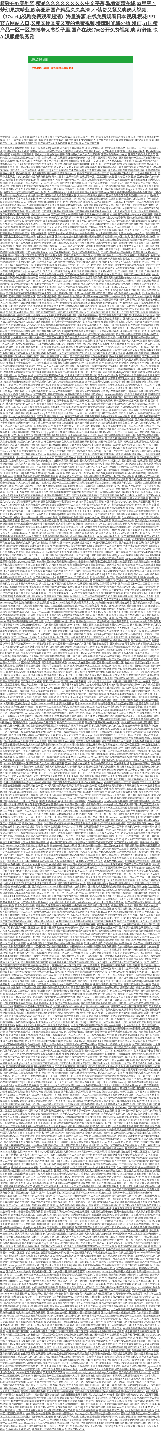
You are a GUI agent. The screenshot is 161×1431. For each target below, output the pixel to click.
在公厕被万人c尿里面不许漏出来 (31, 889)
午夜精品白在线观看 (19, 1104)
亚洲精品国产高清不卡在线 (86, 151)
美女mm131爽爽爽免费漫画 (111, 1274)
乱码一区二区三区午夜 (73, 1035)
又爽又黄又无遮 (107, 1167)
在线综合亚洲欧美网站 (59, 1353)
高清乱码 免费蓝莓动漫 (54, 662)
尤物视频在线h (95, 801)
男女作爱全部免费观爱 (105, 937)
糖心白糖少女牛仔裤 (83, 239)
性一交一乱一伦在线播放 (75, 1211)
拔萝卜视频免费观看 (145, 303)
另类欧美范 (27, 1375)
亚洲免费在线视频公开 (79, 937)
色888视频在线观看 (49, 1035)
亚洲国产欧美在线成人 (83, 833)
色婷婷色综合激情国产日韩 (56, 713)
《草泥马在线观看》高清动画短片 (88, 915)
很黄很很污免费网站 (126, 1385)
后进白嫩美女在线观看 (90, 599)
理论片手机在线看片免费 (55, 665)
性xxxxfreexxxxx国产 (117, 817)
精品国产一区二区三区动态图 (27, 927)
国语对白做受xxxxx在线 (114, 154)
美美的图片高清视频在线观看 (116, 1353)
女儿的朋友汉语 (74, 1233)
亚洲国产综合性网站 (37, 836)
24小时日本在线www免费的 (87, 217)
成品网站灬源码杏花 (110, 729)
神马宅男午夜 (137, 877)
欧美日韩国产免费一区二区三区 (72, 265)
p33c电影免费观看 (31, 220)
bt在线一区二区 (80, 224)
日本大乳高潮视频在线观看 (46, 511)
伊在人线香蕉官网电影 (128, 1009)
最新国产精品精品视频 (103, 852)
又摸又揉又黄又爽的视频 (98, 1233)
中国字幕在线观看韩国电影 (92, 1240)
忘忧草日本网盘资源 (24, 893)
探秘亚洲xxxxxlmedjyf (39, 1328)
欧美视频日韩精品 (55, 1230)
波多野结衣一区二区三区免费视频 (113, 807)
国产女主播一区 (150, 811)
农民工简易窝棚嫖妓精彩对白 (98, 1107)
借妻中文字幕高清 (24, 1158)
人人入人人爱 (51, 366)
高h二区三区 (16, 924)
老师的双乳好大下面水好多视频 (137, 1091)
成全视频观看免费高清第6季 (140, 1331)
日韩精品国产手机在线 (66, 1416)
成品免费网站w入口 (122, 905)
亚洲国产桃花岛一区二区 (110, 662)
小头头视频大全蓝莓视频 (120, 1129)
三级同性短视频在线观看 (50, 719)
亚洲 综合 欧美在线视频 (84, 271)
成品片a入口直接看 (137, 498)
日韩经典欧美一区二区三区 (102, 220)
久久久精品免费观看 (11, 795)
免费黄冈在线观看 (101, 520)
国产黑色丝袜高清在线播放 (131, 852)
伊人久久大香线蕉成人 (28, 482)
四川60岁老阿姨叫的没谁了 (46, 691)
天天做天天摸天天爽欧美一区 (81, 375)
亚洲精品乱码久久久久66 (71, 754)
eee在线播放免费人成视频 (134, 1230)
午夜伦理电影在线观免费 (74, 1334)
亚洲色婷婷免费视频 (84, 340)
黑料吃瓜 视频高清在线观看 (75, 520)
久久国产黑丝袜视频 (55, 624)
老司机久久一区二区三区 (53, 1085)
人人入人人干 (46, 457)
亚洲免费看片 (140, 205)
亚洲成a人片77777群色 (137, 1243)
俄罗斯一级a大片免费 (17, 1098)
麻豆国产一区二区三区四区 (96, 287)
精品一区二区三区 (100, 1338)
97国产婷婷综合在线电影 (138, 451)
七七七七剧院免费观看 (135, 545)
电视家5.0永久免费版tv (123, 463)
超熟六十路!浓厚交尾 (11, 697)
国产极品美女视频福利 (12, 564)
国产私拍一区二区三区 (39, 773)
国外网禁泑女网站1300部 (26, 940)
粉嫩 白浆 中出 (87, 1117)
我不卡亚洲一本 (51, 681)
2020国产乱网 (121, 678)
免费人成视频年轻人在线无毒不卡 (110, 344)
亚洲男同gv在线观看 (62, 385)
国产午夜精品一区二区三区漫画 (21, 448)
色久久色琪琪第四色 (55, 795)
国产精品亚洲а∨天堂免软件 (68, 378)
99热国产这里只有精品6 (47, 770)
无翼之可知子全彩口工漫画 (38, 1416)
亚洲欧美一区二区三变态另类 (132, 1003)
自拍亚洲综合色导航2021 (62, 962)
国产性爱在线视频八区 (16, 1259)
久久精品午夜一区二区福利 (96, 697)
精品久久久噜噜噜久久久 (109, 1104)
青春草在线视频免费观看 (138, 1038)
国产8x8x (26, 520)
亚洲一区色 (98, 1278)
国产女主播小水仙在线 (131, 542)
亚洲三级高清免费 (40, 148)
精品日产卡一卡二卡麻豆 (70, 722)
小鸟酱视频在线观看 (137, 353)
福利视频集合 (117, 650)
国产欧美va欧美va (81, 930)
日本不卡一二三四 (119, 312)
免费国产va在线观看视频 (137, 274)
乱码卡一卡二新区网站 (125, 1192)
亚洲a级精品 (71, 1117)
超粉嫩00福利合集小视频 (63, 845)
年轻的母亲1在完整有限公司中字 (33, 653)
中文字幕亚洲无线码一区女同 (114, 867)
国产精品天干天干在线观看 (47, 1016)
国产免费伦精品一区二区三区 (127, 672)
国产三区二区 (51, 183)
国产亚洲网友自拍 (54, 927)
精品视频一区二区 (41, 1271)
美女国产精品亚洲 (79, 356)
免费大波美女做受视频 (124, 1154)
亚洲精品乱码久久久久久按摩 (77, 1158)
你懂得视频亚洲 (46, 523)
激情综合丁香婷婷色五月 (113, 1095)
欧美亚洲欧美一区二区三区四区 (130, 1233)
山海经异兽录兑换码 (78, 1300)
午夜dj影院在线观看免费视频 (50, 855)
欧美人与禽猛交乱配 (135, 593)
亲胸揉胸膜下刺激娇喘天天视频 (54, 1224)
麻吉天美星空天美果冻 (34, 934)
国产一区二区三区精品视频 (52, 817)
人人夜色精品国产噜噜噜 (112, 186)
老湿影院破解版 (87, 924)
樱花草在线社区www (53, 1132)
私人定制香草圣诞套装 (128, 334)
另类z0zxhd (143, 874)
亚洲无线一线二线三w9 (47, 1158)
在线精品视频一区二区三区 (56, 482)
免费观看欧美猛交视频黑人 (122, 694)
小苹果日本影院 (69, 539)
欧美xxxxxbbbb (39, 703)
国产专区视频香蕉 (46, 296)
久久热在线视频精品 (40, 782)
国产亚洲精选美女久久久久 (130, 1394)
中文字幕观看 (52, 1041)
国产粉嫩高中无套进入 (82, 1293)
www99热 (85, 852)
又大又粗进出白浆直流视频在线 (23, 839)
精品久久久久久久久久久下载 (34, 1356)
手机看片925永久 (80, 637)
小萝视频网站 (51, 1278)
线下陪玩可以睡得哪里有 (101, 334)
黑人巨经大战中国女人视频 (82, 1290)
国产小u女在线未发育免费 (69, 236)
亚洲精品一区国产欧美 (54, 397)
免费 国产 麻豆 (50, 669)
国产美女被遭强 (133, 814)
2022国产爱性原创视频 (67, 1003)
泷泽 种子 (11, 558)
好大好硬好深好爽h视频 (71, 820)
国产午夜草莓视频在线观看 (117, 602)
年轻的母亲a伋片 (89, 1262)
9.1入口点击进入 (17, 407)
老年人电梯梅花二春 (19, 429)
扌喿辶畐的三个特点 (37, 564)
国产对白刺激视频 (144, 419)
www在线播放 (79, 583)
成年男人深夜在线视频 (79, 1126)
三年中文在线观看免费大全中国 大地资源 (122, 495)
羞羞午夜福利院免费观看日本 (113, 621)
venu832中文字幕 (15, 845)
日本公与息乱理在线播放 (42, 467)
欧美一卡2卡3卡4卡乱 (27, 1025)
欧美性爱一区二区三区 (58, 1196)
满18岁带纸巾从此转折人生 (40, 1050)
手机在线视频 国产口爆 (39, 694)
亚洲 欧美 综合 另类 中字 (143, 612)
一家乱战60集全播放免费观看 (37, 1338)
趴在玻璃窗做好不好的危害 (143, 1016)
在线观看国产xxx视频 (76, 949)
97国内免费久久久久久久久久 (45, 747)
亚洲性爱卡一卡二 (94, 1098)
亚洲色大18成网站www (112, 1082)
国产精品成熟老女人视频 (87, 508)
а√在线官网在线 (17, 1363)
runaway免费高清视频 (32, 1208)
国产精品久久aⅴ (115, 1401)
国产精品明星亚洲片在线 (122, 1397)
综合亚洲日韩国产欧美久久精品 (70, 1145)
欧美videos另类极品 (40, 299)
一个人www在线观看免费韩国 (55, 198)
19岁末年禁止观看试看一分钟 (29, 959)
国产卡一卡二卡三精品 (120, 735)
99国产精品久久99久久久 (118, 501)
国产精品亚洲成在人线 (90, 981)
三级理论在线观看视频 (73, 681)
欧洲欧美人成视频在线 (46, 230)
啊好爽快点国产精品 (28, 1054)
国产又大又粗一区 (131, 340)
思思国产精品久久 (85, 1274)
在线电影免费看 (14, 545)
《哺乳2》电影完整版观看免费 (76, 1142)
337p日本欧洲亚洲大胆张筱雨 (71, 1066)
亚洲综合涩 (14, 823)
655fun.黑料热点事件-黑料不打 (59, 438)
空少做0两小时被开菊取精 (56, 930)
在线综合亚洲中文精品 (111, 1262)
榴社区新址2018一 (93, 164)
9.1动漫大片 (114, 460)
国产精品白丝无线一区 (87, 1082)
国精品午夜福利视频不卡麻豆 (42, 650)
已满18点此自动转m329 (128, 934)
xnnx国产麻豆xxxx (61, 1356)
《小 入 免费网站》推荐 (45, 634)
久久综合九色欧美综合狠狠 (100, 747)
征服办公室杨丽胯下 (110, 855)
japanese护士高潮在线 (11, 602)
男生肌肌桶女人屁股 (15, 1388)
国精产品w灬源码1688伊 (60, 640)
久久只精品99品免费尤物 (87, 653)
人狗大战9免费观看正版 (131, 1066)
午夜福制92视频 (118, 325)
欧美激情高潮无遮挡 (81, 628)
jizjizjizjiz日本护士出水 (99, 681)
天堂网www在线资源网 (95, 296)
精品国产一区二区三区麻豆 (117, 432)
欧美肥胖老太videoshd (127, 1035)
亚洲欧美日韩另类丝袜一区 (135, 1413)
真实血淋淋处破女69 (86, 422)
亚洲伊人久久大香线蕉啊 (31, 915)
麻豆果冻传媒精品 (51, 807)
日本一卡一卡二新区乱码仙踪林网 (96, 372)
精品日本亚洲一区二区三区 (106, 549)
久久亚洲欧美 (11, 1230)
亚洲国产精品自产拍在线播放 (127, 738)
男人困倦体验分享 (16, 325)
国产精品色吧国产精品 (79, 1252)
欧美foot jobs (41, 217)
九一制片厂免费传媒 (50, 1164)
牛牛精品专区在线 (81, 889)
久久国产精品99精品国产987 (86, 1025)
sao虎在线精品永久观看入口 (45, 1331)
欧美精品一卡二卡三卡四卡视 (141, 826)
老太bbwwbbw (72, 697)
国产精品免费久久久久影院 (104, 1091)
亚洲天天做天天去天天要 (22, 1148)
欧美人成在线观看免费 (63, 195)
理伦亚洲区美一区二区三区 (106, 1120)
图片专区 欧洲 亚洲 (125, 176)
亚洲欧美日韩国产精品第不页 (116, 561)
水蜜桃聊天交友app (98, 710)
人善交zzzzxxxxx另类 (74, 1151)
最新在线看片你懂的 (92, 1079)
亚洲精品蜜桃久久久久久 (105, 1230)
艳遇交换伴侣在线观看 (119, 1177)
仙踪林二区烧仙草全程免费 (127, 350)
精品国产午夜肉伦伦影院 (55, 186)
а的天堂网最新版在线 (34, 599)
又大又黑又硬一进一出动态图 (16, 1060)
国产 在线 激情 (37, 192)
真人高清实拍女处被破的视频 (59, 486)
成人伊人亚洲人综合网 (79, 580)
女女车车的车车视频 (37, 527)
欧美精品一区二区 (21, 886)
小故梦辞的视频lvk (134, 1391)
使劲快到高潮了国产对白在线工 (122, 347)
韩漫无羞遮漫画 (8, 785)
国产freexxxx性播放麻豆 (147, 574)
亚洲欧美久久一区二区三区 (66, 965)
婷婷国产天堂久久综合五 (145, 782)
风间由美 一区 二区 (121, 1063)
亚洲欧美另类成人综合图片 (78, 255)
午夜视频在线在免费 (104, 1252)
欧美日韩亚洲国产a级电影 (136, 1117)
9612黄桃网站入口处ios (33, 454)
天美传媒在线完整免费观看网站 (39, 899)
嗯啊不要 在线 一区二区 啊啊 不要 (129, 1006)
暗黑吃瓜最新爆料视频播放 (77, 788)
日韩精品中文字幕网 (106, 243)
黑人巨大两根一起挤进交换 (126, 1161)
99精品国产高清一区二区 (138, 385)
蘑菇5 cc (129, 662)
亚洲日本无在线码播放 (28, 665)
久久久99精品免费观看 (52, 763)
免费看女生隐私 (87, 539)
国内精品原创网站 (44, 1066)
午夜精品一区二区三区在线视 (130, 1221)
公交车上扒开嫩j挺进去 (86, 640)
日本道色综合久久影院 (16, 741)
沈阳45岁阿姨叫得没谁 (66, 460)
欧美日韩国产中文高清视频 (51, 561)
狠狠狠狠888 (62, 1072)
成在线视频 (139, 946)
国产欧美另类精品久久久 (50, 416)
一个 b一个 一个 (74, 1372)
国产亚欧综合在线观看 (78, 1230)
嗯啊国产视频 (127, 987)
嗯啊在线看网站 (128, 299)
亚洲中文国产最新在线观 (35, 874)
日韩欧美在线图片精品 (107, 687)
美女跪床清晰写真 (44, 1139)
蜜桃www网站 (38, 981)
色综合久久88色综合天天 (22, 561)
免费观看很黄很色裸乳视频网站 (128, 381)
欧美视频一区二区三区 (36, 1274)
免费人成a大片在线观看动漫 (57, 157)
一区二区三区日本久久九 (83, 1167)
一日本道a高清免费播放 (61, 703)
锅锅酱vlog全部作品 (39, 318)
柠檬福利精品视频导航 (125, 681)
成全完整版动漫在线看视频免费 (56, 848)
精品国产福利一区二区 (132, 1334)
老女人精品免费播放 (17, 710)
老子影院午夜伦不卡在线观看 (75, 725)
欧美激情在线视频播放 (74, 612)
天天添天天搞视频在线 (72, 1161)
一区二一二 (43, 618)
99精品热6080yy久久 (136, 407)
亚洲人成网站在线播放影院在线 (126, 754)
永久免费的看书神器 (94, 1407)
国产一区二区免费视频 (141, 202)
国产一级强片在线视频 (16, 1309)
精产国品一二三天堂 (118, 848)
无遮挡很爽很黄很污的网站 (28, 596)
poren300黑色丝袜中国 (18, 994)
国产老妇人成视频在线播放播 (116, 596)
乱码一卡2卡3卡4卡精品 (90, 457)
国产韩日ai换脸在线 (72, 684)
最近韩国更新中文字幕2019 (90, 1325)
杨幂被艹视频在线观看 (82, 243)
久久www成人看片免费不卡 (127, 533)
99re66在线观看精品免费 (129, 577)
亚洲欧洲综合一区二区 (34, 631)
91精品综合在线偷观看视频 (54, 628)
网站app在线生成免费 (108, 445)
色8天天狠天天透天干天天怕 (79, 448)
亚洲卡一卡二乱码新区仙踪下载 (38, 574)
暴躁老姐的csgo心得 (123, 520)
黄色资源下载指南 (121, 1350)
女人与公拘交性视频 (64, 997)
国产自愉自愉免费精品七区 (51, 331)
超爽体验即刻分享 (88, 530)
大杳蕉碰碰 (42, 445)
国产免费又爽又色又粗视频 (25, 397)
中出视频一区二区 (103, 1123)
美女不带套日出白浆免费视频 (123, 918)
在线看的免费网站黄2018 (17, 372)
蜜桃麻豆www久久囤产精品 (121, 1407)
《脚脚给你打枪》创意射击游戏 (102, 956)
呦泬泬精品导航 (109, 760)
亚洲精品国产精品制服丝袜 (101, 766)
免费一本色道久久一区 (117, 328)
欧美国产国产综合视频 (69, 479)
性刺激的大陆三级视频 (91, 268)
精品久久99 (82, 498)
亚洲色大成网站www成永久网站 (60, 268)
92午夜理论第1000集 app (69, 501)
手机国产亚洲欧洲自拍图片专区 (102, 722)
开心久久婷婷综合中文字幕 (120, 880)
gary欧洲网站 (61, 687)
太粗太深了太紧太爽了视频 (128, 1426)
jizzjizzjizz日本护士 (120, 710)
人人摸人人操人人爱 (108, 833)
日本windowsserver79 (123, 287)
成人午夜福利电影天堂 (41, 710)
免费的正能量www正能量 (13, 1189)
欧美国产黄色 (103, 533)
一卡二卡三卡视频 (97, 1151)
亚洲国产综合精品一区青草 (44, 1259)
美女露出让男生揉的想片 (119, 804)
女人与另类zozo (116, 208)
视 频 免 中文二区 (13, 1274)
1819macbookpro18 (59, 445)
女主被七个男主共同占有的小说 (101, 684)
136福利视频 (123, 337)
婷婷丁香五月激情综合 (28, 751)
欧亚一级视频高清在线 (16, 782)
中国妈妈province (79, 946)
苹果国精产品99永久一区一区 (110, 255)
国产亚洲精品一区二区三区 (127, 1315)
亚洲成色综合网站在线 (122, 643)
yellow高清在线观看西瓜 (81, 536)
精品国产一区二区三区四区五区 (75, 1281)
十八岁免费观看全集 (146, 173)
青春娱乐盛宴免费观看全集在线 (101, 205)
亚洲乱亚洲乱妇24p (97, 883)
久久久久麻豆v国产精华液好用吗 (81, 776)
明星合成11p (55, 836)
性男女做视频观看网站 (81, 290)
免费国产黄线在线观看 (36, 602)
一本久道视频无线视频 (124, 1126)
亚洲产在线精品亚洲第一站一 (113, 1183)
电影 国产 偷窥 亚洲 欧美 (26, 877)
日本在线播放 (39, 792)
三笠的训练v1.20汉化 (130, 1164)
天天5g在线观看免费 (37, 391)
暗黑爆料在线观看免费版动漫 (130, 886)
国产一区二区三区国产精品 (54, 706)
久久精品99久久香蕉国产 (42, 722)
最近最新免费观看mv (104, 628)
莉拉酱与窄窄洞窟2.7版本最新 (50, 435)
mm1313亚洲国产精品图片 (119, 482)
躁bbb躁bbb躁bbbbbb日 (41, 1003)
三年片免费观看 (14, 293)
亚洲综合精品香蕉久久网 (139, 1072)
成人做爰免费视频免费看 (69, 1050)
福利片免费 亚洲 (131, 492)
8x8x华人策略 (60, 1038)
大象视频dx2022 (19, 337)
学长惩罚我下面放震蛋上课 (106, 280)
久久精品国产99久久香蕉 (110, 558)
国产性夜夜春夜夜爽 (132, 536)
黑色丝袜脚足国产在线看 (17, 1145)
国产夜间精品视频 (94, 236)
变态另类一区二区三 (39, 195)
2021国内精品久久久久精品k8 (120, 568)
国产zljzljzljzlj (141, 195)
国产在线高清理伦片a (11, 366)
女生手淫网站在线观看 (33, 1353)
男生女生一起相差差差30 (19, 1319)
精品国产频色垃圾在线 (68, 1079)
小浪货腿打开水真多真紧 (111, 1259)
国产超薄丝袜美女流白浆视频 (58, 211)
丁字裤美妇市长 (25, 766)
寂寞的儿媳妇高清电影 (81, 687)
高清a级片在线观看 (23, 1012)
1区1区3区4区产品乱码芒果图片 (51, 946)
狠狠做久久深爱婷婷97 (48, 905)
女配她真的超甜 (45, 236)
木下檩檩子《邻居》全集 (142, 262)
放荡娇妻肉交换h (134, 770)
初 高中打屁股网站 (10, 186)
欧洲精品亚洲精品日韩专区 (67, 672)
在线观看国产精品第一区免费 (63, 959)
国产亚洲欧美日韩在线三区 (66, 908)
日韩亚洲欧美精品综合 (101, 953)
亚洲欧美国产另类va (110, 1363)
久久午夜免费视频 (37, 407)
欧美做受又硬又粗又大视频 (118, 871)
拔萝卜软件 (81, 886)
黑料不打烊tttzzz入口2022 (27, 536)
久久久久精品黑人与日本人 (67, 1237)
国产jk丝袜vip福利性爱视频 (29, 410)
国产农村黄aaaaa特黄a (65, 208)
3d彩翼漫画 (92, 855)
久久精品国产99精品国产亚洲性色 (60, 751)
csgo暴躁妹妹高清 (124, 1060)
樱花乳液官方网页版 (70, 514)
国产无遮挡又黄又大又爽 (39, 1047)
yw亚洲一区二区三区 (17, 1331)
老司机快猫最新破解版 (89, 1255)
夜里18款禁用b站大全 (98, 1063)
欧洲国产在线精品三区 (97, 650)
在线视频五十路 (22, 511)
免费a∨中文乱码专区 (96, 1397)
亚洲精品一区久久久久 (35, 590)
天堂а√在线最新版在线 (18, 1287)
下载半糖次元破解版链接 (60, 1227)
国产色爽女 (148, 899)
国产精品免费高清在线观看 (110, 719)
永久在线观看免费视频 (20, 770)
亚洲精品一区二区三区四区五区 (109, 1000)
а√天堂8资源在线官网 (133, 445)
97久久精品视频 (53, 864)
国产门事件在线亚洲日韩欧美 (115, 315)
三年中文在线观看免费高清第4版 (57, 1192)
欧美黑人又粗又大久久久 (83, 552)
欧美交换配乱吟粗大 (61, 874)
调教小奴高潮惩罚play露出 (54, 356)
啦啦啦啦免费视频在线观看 (74, 1319)
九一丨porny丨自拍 (77, 624)
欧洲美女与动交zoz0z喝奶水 (125, 634)
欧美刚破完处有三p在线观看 (119, 1139)
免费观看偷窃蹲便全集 (93, 918)
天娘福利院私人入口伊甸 (24, 533)
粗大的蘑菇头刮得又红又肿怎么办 (124, 962)
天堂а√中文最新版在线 (90, 782)
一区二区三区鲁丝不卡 (79, 1154)
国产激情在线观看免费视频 (77, 1164)
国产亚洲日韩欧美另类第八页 (102, 899)
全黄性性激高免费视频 (41, 290)
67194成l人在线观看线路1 (52, 605)
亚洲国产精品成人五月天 (141, 154)
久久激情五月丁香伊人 (23, 984)
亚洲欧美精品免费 (119, 239)
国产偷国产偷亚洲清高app (40, 858)
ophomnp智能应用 (143, 214)
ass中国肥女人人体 (43, 687)
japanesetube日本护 (39, 833)
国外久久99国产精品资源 (76, 1019)
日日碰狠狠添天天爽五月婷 (23, 788)
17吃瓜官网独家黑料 (86, 385)
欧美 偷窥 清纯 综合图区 (146, 807)
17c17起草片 (6, 1019)
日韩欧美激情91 (96, 564)
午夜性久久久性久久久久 (22, 719)
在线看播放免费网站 (103, 1214)
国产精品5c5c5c (23, 1019)
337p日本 (59, 1309)
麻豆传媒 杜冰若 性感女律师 (108, 615)
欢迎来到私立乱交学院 (105, 542)
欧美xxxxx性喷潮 (57, 934)
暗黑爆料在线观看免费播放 (31, 1312)
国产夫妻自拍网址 (127, 1287)
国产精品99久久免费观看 (137, 1388)
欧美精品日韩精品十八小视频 (118, 653)
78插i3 (132, 817)
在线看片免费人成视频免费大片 (52, 766)
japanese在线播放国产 (61, 391)
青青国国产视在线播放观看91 (134, 1246)
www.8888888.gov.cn (96, 1271)
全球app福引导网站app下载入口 (73, 990)
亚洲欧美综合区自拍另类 (119, 195)
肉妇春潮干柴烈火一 (121, 214)
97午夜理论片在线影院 (118, 893)
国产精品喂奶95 (125, 309)
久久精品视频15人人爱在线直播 (96, 1369)
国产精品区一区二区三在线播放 (112, 659)
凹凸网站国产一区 (18, 1404)
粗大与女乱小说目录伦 (139, 571)
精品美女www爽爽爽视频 (63, 1306)
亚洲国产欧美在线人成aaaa (53, 738)
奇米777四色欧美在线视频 (111, 823)
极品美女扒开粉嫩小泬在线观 (93, 325)
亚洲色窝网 (67, 413)
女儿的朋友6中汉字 (18, 460)
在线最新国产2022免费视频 (48, 1060)
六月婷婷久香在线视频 (85, 299)
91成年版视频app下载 (97, 1379)
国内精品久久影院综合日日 (64, 1262)
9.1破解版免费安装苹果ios (88, 391)
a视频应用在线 (52, 1091)
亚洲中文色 (78, 713)
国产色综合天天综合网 (140, 325)
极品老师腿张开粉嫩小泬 (42, 549)
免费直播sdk (123, 1199)
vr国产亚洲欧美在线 (60, 252)
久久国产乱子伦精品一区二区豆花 (18, 811)
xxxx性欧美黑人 (91, 965)
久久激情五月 (110, 981)
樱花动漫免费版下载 (139, 1341)
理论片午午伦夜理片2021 (19, 798)
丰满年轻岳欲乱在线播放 (17, 1237)
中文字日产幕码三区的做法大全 (129, 1189)
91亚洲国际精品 (80, 359)
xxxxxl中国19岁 (83, 848)
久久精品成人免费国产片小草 (57, 558)
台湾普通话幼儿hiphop (12, 1063)
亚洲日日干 (44, 170)
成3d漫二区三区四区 (44, 1186)
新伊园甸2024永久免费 (16, 151)
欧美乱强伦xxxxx (66, 173)
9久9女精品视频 (62, 678)
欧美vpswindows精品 (29, 713)
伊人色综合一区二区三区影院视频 (74, 1186)
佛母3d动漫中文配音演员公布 (88, 1356)
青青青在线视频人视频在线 (133, 167)
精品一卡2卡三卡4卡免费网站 (83, 561)
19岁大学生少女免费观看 (104, 1319)
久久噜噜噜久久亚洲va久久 (65, 1315)
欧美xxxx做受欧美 (84, 293)
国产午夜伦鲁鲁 (96, 817)
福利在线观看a (58, 1154)
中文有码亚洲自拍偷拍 (67, 284)
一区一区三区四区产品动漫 (137, 549)
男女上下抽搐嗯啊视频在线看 (89, 1249)
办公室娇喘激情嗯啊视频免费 (42, 725)
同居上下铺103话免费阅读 (95, 1388)
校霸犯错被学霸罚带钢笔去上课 (25, 1366)
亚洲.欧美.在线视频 (97, 836)
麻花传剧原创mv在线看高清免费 (84, 277)
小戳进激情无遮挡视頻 (34, 987)
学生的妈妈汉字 (100, 990)
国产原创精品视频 (90, 1312)
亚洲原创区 (40, 1180)
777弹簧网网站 (70, 691)
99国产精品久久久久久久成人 (20, 779)
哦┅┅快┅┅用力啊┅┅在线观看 (39, 517)
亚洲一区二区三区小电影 (122, 618)
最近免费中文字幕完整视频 (85, 321)
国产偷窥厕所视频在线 (52, 656)
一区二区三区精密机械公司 (49, 375)
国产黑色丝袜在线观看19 (35, 249)
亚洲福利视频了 (128, 249)
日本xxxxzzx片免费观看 (55, 220)
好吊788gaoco (84, 997)
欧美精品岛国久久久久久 (17, 508)
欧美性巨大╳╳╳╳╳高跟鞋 (71, 1221)
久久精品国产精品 (79, 1426)
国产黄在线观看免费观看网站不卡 (93, 211)
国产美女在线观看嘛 (62, 422)
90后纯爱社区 (151, 1186)
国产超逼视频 (90, 230)
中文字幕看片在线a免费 (83, 823)
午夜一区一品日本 (103, 798)
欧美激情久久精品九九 (145, 252)
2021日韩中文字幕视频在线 (80, 719)
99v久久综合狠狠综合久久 (86, 252)
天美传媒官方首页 (26, 451)
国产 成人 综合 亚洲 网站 (56, 975)
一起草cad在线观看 (42, 1145)
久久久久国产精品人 (89, 1306)
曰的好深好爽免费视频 (93, 609)
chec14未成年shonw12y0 (44, 1022)
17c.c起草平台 (33, 1132)
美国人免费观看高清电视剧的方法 (54, 492)
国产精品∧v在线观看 (107, 656)
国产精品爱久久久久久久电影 (48, 381)
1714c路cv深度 (54, 473)
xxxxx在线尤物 (142, 432)
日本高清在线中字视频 (139, 1082)
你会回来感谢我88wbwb (56, 823)
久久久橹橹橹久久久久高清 (92, 208)
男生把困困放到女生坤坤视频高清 (56, 861)
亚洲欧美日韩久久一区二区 (114, 624)
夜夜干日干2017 (137, 271)
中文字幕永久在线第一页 (139, 650)
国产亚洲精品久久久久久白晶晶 (51, 243)
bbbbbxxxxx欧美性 (56, 978)
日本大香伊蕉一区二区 (102, 577)
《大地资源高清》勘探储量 (100, 1054)
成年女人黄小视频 (79, 1366)
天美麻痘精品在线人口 (23, 1214)
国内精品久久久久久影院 (50, 205)
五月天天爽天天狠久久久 (113, 388)
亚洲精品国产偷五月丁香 (84, 1363)
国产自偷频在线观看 (84, 1183)
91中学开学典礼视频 (78, 1009)
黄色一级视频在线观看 (132, 151)
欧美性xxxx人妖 (118, 1379)
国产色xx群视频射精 (17, 413)
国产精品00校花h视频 (35, 829)
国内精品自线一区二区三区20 (63, 1312)
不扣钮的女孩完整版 (53, 1344)
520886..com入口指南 (24, 205)
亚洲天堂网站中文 (107, 157)
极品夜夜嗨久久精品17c (146, 1041)
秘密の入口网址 (125, 921)
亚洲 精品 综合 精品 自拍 (72, 669)
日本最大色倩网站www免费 (38, 315)
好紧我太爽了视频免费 (103, 1009)
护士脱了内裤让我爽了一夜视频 (74, 1000)
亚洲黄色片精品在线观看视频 (57, 161)
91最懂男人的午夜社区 (28, 280)
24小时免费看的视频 (96, 378)
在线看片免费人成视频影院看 (132, 359)
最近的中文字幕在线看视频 (64, 852)
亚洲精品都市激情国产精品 (79, 306)
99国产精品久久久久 (89, 877)
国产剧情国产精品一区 (48, 312)
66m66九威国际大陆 (85, 558)
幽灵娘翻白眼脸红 (84, 492)
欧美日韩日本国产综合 (97, 905)
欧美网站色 (14, 934)
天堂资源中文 (15, 968)
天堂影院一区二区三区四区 (84, 1095)
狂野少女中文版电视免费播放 (98, 908)
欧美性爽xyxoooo (102, 1154)
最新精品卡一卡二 (86, 621)
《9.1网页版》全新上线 (61, 902)
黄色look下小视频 (64, 971)
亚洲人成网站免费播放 (113, 605)
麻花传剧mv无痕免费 (113, 508)
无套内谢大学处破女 (143, 315)
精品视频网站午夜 (62, 299)
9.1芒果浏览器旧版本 (22, 154)
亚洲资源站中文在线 (87, 858)
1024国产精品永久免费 (56, 552)
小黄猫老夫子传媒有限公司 (21, 1341)
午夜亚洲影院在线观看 (54, 937)
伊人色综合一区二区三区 (130, 628)
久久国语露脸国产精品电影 (49, 1129)
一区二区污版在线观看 (137, 795)
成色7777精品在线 (114, 861)
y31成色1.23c (98, 202)
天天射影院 (19, 943)
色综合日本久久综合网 (87, 760)
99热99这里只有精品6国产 (18, 1186)
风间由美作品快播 (16, 672)
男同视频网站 (68, 179)
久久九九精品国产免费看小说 (67, 170)
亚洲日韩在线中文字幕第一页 (77, 770)
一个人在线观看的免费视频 (102, 1110)
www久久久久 (92, 517)
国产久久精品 (95, 612)
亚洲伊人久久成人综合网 (129, 580)
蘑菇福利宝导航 (74, 205)
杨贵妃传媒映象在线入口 (57, 441)
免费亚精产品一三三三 (71, 463)
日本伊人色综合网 (118, 971)
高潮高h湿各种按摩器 (25, 476)
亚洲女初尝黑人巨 (139, 848)
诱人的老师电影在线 (114, 959)
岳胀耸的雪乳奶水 (112, 318)
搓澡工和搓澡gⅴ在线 (98, 634)
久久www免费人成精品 (65, 729)
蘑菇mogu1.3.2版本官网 (94, 735)
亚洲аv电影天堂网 (30, 258)
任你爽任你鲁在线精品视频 (82, 779)
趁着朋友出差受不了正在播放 (48, 1429)
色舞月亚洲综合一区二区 (117, 782)
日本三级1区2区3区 (149, 514)
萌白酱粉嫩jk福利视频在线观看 (84, 940)
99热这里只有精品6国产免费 (59, 1410)
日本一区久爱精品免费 (36, 968)
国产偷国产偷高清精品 (82, 533)
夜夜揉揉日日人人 (101, 1085)
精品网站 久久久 (44, 646)
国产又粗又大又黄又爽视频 (25, 498)
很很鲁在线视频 (117, 1347)
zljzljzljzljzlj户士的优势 (29, 659)
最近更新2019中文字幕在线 (28, 495)
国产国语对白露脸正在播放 (27, 486)
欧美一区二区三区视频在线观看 (17, 492)
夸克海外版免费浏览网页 (48, 1012)
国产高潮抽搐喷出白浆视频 (23, 918)
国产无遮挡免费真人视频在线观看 (59, 1369)
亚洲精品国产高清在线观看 (116, 646)
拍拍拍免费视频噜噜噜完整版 (125, 356)
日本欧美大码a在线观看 (27, 1246)
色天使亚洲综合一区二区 (107, 1382)
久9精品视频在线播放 (115, 801)
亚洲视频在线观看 (81, 1214)
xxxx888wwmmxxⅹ (85, 902)
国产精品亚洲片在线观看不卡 (92, 829)
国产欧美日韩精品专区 (61, 1274)
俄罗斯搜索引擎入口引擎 (142, 1132)
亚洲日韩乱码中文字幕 (28, 470)
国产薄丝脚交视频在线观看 (36, 1303)
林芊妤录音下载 (33, 804)
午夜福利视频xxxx (67, 1360)
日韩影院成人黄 (101, 997)
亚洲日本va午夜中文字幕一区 (133, 1360)
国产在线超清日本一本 (47, 1161)
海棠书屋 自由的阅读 (73, 905)
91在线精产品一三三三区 (142, 388)
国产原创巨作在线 (60, 889)
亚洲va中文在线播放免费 (66, 694)
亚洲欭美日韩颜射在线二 (144, 337)
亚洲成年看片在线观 (90, 571)
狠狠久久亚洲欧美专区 (148, 987)
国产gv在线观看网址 (37, 252)
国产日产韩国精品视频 (140, 1107)
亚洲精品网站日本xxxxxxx (121, 564)
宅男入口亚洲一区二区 (68, 574)
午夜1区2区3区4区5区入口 (113, 262)
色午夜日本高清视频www (29, 552)
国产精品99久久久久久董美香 (73, 429)
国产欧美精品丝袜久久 (54, 940)
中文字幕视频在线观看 (115, 479)
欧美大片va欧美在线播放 (36, 744)
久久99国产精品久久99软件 (136, 924)
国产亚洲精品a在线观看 (134, 460)
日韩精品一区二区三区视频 (107, 545)
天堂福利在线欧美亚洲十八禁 (91, 971)
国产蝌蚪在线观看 (139, 773)
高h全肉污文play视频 (99, 1189)
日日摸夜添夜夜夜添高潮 (19, 1066)
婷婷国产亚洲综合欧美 (47, 1394)
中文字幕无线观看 (111, 949)
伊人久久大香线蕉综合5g (56, 271)
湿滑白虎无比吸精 (10, 681)
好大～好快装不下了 (40, 1038)
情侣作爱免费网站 (82, 1047)
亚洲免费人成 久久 (148, 694)
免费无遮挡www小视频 (96, 463)
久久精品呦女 (125, 946)
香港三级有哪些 (135, 605)
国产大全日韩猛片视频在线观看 (118, 1312)
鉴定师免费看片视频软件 (122, 1271)
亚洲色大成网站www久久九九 (108, 795)
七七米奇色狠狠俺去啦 (69, 467)
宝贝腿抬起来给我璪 (97, 754)
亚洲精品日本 (20, 722)
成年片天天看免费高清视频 (120, 268)
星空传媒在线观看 (135, 1148)
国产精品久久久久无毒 (139, 1347)
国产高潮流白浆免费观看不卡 (115, 858)
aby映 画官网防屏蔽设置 (45, 1287)
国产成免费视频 (63, 646)
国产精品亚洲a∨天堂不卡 (77, 1012)
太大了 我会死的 (74, 1309)
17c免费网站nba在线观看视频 (137, 722)
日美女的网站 (102, 738)
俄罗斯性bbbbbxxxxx (87, 1192)
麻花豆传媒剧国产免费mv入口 (16, 814)
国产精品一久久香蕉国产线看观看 (90, 1224)
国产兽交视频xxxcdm (44, 577)
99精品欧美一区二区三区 (52, 277)
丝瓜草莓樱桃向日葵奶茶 (34, 962)
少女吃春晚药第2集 (115, 1079)
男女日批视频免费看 (87, 1410)
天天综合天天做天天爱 (54, 587)
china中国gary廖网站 (145, 1249)
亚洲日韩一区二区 (99, 1145)
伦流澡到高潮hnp (125, 1076)
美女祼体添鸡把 (19, 747)
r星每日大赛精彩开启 (135, 394)
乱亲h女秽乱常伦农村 (49, 811)
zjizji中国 (154, 561)
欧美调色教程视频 (48, 476)
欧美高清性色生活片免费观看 (61, 410)
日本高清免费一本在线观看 (38, 1170)
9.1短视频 (100, 306)
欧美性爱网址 (100, 1281)
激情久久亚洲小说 (119, 467)
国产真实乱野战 (93, 675)
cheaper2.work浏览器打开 (120, 227)
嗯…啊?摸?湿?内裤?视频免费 (57, 757)
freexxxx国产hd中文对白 (72, 246)
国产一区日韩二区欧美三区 (88, 1404)
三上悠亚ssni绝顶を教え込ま (55, 224)
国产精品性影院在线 (125, 788)
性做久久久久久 (29, 848)
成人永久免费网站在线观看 (72, 227)
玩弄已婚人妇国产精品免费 (30, 1240)
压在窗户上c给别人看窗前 (138, 1170)
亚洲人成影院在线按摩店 (83, 867)
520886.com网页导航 (61, 1249)
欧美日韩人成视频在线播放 (56, 896)
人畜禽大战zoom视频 (146, 306)
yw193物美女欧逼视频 (27, 1085)
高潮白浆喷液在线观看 (48, 826)
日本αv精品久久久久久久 (72, 1350)
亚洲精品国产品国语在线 (134, 703)
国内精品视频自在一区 (30, 785)
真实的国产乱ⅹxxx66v (51, 448)
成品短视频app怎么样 (134, 164)
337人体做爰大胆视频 (15, 571)
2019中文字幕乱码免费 (113, 148)
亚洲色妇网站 (58, 1252)
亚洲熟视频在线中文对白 (93, 751)
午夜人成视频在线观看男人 (67, 489)
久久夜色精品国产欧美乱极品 (66, 249)
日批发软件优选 (62, 1047)
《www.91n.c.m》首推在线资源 (75, 798)
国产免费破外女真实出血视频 (27, 1009)
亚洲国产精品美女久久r (70, 643)
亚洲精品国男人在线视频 (61, 741)
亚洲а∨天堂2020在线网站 (39, 760)
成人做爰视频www (145, 161)
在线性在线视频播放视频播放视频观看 (126, 1098)
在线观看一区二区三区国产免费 (97, 176)
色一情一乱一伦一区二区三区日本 (78, 1259)
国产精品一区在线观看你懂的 (91, 1391)
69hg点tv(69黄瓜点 (149, 1057)
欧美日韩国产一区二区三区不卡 (68, 504)
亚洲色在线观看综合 (146, 482)
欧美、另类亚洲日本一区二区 (89, 874)
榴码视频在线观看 (133, 441)
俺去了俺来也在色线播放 (119, 1249)
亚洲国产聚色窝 (17, 773)
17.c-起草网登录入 (56, 192)
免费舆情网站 (35, 1293)
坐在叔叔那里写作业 (52, 1246)
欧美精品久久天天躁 (60, 217)
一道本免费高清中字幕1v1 (35, 842)
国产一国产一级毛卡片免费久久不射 (137, 1110)
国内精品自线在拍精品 (20, 230)
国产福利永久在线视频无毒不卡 (77, 366)
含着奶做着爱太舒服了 (12, 340)
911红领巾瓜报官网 (97, 312)
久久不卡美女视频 (38, 1262)
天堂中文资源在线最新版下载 (108, 1038)
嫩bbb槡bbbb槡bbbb (145, 1218)
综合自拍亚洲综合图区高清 (18, 568)
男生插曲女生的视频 (58, 454)
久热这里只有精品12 (94, 1401)
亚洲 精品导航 (44, 303)
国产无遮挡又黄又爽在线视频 (49, 1199)
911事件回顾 (123, 747)
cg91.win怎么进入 (131, 1025)
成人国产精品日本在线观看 (104, 1334)
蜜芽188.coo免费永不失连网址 (42, 514)
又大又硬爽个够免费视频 (60, 1391)
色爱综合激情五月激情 (95, 1237)
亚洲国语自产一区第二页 (132, 157)
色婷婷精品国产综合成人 (122, 587)
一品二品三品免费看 (74, 836)
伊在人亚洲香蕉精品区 (16, 1038)
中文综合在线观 (40, 362)
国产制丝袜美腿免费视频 (102, 946)
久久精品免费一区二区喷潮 (112, 271)
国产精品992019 (68, 1113)
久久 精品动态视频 (127, 1167)
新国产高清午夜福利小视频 (123, 792)
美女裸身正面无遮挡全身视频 (27, 675)
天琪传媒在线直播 (46, 1397)
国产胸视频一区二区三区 (22, 1177)
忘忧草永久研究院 (146, 609)
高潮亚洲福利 (117, 1224)
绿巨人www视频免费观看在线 (74, 549)
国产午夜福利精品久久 (116, 1132)
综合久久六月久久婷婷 (116, 612)
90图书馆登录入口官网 (110, 441)
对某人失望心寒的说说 (51, 274)
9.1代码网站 (25, 394)
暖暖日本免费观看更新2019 (21, 179)
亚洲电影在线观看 (43, 378)
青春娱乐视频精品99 (91, 369)
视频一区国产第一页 (29, 669)
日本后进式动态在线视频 (136, 729)
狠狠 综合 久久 (146, 855)
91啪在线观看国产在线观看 (139, 1262)
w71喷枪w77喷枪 (131, 280)
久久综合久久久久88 (32, 1379)
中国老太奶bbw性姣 (89, 1113)
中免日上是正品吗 (126, 1252)
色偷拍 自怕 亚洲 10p (34, 1227)
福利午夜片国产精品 (65, 1123)
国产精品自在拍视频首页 (146, 523)
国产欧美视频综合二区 (82, 706)
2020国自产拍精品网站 (105, 1164)
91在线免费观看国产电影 (100, 1035)
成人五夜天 (43, 530)
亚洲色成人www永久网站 (24, 1167)
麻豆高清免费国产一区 (111, 1410)
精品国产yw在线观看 (92, 284)
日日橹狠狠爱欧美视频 (125, 514)
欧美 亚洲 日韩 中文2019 (87, 161)
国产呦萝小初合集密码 (56, 1293)
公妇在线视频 (13, 249)
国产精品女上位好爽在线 (42, 1360)
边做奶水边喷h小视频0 (140, 1379)
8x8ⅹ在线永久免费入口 (18, 1429)
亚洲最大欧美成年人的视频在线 (125, 915)
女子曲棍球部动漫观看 (106, 1186)
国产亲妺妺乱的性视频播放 (118, 303)
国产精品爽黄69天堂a (144, 602)
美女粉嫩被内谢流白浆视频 (68, 943)
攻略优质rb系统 (43, 208)
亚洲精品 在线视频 (21, 539)
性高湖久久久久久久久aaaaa (78, 659)
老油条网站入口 (12, 874)
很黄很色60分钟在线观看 (138, 192)
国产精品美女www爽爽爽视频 (91, 1328)
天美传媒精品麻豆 (93, 568)
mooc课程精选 (17, 587)
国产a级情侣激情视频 (131, 224)
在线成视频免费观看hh (79, 615)
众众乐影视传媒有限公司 (139, 1123)
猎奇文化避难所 (61, 773)
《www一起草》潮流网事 (92, 1284)
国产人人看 (73, 1375)
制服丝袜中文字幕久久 (41, 164)
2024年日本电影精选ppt (97, 1309)
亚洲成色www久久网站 (123, 403)
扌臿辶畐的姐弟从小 (112, 845)
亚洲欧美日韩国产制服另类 (52, 1290)
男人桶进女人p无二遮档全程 (44, 413)
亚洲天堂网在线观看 (111, 732)
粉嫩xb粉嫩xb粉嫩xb (51, 788)
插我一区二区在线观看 (12, 527)
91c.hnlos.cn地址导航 (141, 621)
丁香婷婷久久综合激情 (19, 378)
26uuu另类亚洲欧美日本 (89, 432)
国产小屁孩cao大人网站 (23, 637)
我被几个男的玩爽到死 (139, 1079)
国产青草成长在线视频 (108, 340)
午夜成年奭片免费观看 (25, 1218)
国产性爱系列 (70, 1016)
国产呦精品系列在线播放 (138, 1265)
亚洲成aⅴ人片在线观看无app (26, 975)
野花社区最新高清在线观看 (100, 713)
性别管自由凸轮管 (89, 700)
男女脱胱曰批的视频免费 (17, 381)
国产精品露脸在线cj (55, 1379)
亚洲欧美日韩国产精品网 (70, 1397)
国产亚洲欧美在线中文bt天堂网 (64, 1420)
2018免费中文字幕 (94, 893)
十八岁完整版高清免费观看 (125, 1309)
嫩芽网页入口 (56, 590)
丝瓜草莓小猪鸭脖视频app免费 (114, 539)
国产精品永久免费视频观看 (79, 274)
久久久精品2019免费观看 (22, 820)
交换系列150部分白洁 (81, 1088)
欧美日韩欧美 (141, 561)
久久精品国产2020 (64, 760)
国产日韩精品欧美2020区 (24, 224)
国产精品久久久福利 (45, 287)
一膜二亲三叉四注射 (112, 451)
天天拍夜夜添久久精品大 (19, 1180)
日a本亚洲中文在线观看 (105, 1012)
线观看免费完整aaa (88, 315)
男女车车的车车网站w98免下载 (97, 1060)
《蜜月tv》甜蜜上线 (58, 1426)
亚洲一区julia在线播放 (16, 489)
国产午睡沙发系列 (122, 1041)
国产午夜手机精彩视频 (107, 1158)
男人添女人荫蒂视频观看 (37, 321)
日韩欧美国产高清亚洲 (137, 861)
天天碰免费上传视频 (96, 1057)
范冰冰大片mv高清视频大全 (62, 1240)
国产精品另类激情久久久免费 (117, 1113)
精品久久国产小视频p (76, 590)
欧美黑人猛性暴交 (64, 426)
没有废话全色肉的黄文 (32, 1230)
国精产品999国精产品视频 (126, 811)
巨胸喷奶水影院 (90, 1076)
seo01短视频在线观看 (46, 1350)
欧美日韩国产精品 (91, 318)
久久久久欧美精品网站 (143, 422)
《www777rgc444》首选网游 (46, 612)
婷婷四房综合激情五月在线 (77, 470)
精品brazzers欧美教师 (61, 602)
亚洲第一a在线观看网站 (139, 975)
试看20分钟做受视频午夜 (80, 978)
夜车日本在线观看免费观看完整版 (34, 1268)
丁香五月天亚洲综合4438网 (28, 593)
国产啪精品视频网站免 (95, 1341)
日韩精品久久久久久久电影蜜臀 (82, 154)
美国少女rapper (104, 448)
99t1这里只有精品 (115, 994)
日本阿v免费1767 (115, 407)
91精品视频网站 (76, 855)
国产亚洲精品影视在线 (38, 716)
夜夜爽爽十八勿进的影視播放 (114, 258)
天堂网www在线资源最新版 (120, 1416)
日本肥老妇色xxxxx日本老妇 (63, 407)
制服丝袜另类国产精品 (28, 1344)
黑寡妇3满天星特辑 (100, 1041)
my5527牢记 (61, 290)
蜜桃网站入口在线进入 (28, 896)
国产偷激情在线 (79, 953)
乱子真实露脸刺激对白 (49, 403)
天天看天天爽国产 (126, 713)
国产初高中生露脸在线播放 (133, 927)
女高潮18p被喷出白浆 (35, 697)
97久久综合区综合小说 (98, 1208)
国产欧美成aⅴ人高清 (142, 659)
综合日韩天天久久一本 (124, 1196)
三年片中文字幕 (38, 741)
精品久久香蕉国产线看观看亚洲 (130, 448)
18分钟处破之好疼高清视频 (128, 978)
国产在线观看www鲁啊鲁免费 (67, 214)
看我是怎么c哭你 (98, 590)
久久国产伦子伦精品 (64, 262)
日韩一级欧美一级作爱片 (90, 438)
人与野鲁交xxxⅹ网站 (60, 564)
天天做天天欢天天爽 (54, 1372)
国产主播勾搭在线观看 (85, 362)
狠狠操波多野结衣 (46, 643)
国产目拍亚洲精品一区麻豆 (18, 855)
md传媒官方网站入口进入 (109, 839)
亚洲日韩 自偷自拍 (75, 1208)
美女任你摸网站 (78, 220)
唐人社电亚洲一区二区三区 (84, 665)
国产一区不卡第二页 (22, 435)
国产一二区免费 (27, 530)
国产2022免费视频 (142, 1044)
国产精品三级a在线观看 (75, 811)
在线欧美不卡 (132, 725)
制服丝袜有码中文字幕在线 (100, 744)
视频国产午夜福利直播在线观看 (82, 416)
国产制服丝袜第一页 (40, 489)
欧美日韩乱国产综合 (21, 1199)
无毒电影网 (116, 1388)
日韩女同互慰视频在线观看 (21, 618)
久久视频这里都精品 (27, 274)
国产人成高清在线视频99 (93, 460)
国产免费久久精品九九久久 (51, 984)
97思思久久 (99, 848)
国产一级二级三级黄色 (20, 1139)
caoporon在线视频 (134, 558)
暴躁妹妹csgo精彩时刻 (71, 1098)
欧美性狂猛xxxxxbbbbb (63, 880)
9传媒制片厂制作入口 (122, 173)
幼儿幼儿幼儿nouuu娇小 (102, 1394)
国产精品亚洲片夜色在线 (34, 902)
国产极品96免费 (12, 1303)
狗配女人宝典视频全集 (79, 344)
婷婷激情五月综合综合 (25, 1164)
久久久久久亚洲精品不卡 (22, 416)
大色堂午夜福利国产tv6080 (121, 609)
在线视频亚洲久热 (24, 1161)
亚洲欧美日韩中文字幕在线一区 (33, 422)
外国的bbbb (20, 1006)
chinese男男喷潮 (146, 1167)
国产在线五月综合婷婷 (77, 337)
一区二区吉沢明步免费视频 (140, 1019)
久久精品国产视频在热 (39, 1388)
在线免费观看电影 (28, 628)
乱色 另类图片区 (142, 501)
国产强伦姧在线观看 (43, 372)
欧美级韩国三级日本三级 (74, 1394)
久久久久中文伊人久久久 (130, 246)
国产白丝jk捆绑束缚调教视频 (111, 473)
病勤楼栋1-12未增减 (138, 1274)
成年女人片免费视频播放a (22, 1069)
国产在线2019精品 (10, 517)
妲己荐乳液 (99, 470)
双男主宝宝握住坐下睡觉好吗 (20, 236)
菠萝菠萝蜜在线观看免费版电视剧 (31, 385)
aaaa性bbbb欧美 (117, 296)
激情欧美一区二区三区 (20, 912)
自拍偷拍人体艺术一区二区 (133, 366)
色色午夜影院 (130, 1322)
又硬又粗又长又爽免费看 (137, 864)
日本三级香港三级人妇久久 (47, 1019)
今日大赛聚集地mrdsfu (130, 669)
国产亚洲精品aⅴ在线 (48, 1177)
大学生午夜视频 (99, 356)
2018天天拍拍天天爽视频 (57, 785)
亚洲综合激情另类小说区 (71, 1022)
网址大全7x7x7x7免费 (79, 795)
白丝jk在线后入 (16, 271)
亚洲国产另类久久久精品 (63, 968)
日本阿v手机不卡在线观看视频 (64, 792)
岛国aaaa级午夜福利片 (41, 1309)
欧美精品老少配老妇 (106, 366)
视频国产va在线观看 (66, 372)
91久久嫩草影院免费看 (20, 867)
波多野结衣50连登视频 (38, 1413)
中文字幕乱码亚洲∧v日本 (75, 1041)
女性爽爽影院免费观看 (12, 211)
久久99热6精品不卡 (130, 631)
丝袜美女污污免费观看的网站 (59, 419)
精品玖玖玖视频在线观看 (32, 1426)
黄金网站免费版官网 (22, 284)
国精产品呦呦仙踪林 (91, 959)
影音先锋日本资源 (77, 587)
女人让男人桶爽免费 (20, 792)
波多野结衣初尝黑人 (78, 934)
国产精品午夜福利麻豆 (143, 236)
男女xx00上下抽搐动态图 (90, 880)
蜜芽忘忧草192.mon (131, 956)
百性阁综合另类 (112, 164)
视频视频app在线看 (50, 1054)
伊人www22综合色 (108, 375)
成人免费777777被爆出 (136, 839)
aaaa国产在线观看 (54, 1208)
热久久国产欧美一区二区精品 (28, 1196)
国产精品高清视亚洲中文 (75, 912)
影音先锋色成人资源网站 (47, 912)
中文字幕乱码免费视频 (132, 265)
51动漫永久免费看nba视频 (87, 1265)
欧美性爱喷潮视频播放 (55, 536)
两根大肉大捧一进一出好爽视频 (105, 864)
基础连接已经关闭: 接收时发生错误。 (124, 454)
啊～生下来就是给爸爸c (57, 593)
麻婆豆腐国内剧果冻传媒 (57, 359)
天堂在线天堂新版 (94, 501)
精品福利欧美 (23, 173)
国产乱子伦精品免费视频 (17, 729)
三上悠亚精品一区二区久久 (62, 599)
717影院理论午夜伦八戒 (65, 571)
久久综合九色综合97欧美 (120, 306)
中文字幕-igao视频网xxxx (116, 1050)
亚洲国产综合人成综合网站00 (71, 710)
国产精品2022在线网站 (62, 1243)
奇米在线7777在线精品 (84, 1044)
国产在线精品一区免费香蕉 (114, 362)
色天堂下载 (138, 539)
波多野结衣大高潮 (62, 653)
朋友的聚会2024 (34, 624)
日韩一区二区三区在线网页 (29, 255)
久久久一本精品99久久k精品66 (101, 1372)
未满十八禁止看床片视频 (29, 1410)
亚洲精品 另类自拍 (53, 804)
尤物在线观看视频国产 (20, 946)
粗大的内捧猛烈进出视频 (76, 202)
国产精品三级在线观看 (30, 400)
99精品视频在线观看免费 (62, 325)
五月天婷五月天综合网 (112, 353)
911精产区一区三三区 (127, 744)
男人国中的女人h (118, 1341)
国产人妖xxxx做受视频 (18, 1205)
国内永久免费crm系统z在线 (133, 413)
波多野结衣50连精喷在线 (127, 798)
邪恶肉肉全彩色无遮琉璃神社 (68, 716)
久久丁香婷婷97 (45, 609)
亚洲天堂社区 (92, 148)
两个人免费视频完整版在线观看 (138, 833)
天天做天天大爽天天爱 (49, 1341)
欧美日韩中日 (130, 949)
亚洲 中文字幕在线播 (61, 508)
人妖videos (121, 1107)
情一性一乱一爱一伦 (27, 457)
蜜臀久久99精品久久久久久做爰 (28, 640)
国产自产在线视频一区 (148, 1060)
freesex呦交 (95, 949)
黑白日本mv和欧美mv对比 (20, 312)
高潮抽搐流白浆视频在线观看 (120, 457)
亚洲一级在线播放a (124, 1211)
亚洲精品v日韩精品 (14, 908)
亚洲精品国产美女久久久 (89, 861)
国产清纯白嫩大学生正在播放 (24, 1028)
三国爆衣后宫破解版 (61, 362)
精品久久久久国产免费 (78, 1136)
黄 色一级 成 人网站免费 (127, 486)
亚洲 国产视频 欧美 (82, 678)
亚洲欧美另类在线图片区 (42, 1281)
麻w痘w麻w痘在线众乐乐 (29, 871)
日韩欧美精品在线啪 (60, 388)
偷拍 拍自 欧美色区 (47, 1120)
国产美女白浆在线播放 (69, 296)
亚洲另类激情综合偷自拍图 (119, 1423)
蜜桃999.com (10, 375)
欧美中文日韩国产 (150, 918)
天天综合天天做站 (135, 1401)
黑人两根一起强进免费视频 (119, 419)
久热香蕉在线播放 (31, 186)
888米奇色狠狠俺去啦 (148, 1416)
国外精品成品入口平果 (102, 1069)
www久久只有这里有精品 (81, 662)
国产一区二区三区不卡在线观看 (23, 438)
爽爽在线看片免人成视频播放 (39, 1173)
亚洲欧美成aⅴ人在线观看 (139, 1259)
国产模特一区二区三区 (38, 908)
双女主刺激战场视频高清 (98, 350)
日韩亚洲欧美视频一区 (126, 400)
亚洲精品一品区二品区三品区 (34, 1107)
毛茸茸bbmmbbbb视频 (59, 233)
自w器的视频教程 (94, 328)
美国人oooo (100, 1142)
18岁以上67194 (108, 665)
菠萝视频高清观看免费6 (37, 293)
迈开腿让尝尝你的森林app (126, 1085)
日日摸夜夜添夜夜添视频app (116, 189)
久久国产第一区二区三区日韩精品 (107, 498)
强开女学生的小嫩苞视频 (96, 672)
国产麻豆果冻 (84, 1123)
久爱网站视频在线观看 (116, 1404)
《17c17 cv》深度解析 (144, 599)
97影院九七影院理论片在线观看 (82, 189)
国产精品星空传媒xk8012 (31, 978)
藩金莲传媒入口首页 (87, 262)
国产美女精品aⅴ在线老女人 (15, 990)
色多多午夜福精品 (51, 1028)
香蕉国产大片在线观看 (23, 1224)
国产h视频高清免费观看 (80, 331)
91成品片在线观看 (41, 1095)
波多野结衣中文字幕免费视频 (115, 1290)
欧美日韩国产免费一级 (25, 334)
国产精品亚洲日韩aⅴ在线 (140, 823)
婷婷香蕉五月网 (52, 1211)
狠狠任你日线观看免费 (23, 227)
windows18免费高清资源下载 (47, 1031)
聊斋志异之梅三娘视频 (28, 937)
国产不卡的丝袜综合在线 (85, 495)
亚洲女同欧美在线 (103, 1047)
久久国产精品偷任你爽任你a (124, 829)
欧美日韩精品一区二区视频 (113, 552)
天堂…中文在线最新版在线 (48, 776)
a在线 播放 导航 (127, 760)
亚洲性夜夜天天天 (46, 227)
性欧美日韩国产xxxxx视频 (14, 1281)
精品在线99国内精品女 (138, 1296)
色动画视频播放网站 (80, 631)
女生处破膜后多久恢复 (111, 779)
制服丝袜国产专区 (98, 587)
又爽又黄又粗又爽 (122, 1208)
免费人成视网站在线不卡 (107, 1205)
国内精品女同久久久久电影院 (32, 542)
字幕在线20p (138, 867)
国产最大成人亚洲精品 (100, 886)
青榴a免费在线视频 (135, 940)
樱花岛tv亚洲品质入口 (51, 334)
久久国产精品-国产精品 (18, 997)
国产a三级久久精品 (59, 151)
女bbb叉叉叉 (115, 1328)
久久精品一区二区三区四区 (133, 1319)
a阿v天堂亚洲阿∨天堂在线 (102, 1066)
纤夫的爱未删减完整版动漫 (106, 930)
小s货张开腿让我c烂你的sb (139, 1410)
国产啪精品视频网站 (105, 1360)
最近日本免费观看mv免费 (22, 523)
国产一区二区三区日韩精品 (93, 410)
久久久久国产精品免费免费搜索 (33, 176)
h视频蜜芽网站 (16, 252)
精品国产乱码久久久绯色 (85, 353)
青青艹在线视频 (112, 1322)
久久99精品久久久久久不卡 (136, 517)
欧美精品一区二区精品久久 (97, 514)
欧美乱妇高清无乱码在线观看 (28, 1284)
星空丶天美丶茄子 (122, 700)
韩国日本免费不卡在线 (56, 400)
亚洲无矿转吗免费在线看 (127, 637)
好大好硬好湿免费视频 (68, 918)
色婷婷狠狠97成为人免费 (145, 1350)
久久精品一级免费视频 (72, 1177)
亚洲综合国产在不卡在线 (86, 451)
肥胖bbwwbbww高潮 (86, 703)
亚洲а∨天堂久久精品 (106, 290)
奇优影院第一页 (15, 1315)
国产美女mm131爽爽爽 (139, 296)
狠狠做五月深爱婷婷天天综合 (75, 1287)
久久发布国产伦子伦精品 (24, 583)
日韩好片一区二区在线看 (23, 170)
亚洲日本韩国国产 (129, 937)
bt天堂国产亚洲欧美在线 (17, 703)
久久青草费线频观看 (95, 170)
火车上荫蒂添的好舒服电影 (136, 1022)
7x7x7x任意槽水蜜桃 (117, 489)
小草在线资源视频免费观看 (52, 779)
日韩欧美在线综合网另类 (102, 555)
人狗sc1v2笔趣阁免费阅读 (91, 195)
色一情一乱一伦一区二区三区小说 (65, 893)
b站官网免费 (140, 1113)
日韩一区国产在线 (100, 429)
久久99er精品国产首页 (123, 1338)
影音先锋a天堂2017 (26, 344)
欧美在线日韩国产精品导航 (124, 410)
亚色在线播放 (47, 918)
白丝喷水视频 (115, 1391)
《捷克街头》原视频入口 (26, 463)
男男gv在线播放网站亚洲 (116, 391)
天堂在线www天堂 (65, 858)
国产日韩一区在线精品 (18, 1031)
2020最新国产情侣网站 (73, 312)
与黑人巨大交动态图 (114, 675)
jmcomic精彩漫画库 (128, 555)
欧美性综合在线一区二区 (56, 1363)
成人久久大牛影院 (34, 1041)
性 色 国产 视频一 (85, 814)
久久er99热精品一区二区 (82, 1202)
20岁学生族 (48, 498)
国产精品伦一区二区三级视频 (42, 1385)
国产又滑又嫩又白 (85, 1243)
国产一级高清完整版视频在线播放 (71, 303)
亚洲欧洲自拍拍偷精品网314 (96, 1375)
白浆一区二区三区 (138, 1095)
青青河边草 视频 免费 (37, 845)
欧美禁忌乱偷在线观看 (39, 672)
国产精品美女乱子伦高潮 (131, 716)
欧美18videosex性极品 (130, 1012)
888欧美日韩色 (50, 463)
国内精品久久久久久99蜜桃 (28, 441)
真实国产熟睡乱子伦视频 (25, 656)
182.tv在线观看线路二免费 (113, 1303)
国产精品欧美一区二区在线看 (50, 1375)
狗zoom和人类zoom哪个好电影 (67, 744)
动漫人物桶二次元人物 (103, 912)
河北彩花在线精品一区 (84, 785)
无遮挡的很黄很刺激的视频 (79, 1104)
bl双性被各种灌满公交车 (108, 706)
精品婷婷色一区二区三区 (74, 555)
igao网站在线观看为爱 (108, 536)
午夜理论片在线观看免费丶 (19, 1394)
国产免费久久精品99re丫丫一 (135, 198)
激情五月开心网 (76, 1379)
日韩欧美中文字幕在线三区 (15, 233)
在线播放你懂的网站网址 (105, 987)
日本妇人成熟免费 (25, 905)
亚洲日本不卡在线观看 (18, 362)
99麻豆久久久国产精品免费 (51, 615)
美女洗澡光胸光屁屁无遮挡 (23, 1000)
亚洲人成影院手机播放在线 (109, 1148)
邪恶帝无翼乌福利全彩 (38, 504)
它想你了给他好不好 (94, 489)
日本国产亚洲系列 (81, 987)
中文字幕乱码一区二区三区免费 (17, 646)
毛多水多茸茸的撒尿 (27, 198)
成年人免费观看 (40, 239)
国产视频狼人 (23, 1095)
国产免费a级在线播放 (42, 1221)
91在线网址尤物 (84, 1205)
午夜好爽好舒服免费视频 (36, 880)
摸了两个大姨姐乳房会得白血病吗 (133, 953)
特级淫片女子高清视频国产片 (27, 359)
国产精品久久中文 (141, 640)
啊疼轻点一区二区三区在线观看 (76, 1382)
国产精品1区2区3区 (139, 479)
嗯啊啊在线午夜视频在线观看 (39, 501)
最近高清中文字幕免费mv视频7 (38, 1057)
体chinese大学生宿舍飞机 (86, 646)
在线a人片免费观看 (17, 1347)
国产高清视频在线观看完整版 (88, 482)
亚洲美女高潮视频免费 (33, 1391)
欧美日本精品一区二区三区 (96, 1315)
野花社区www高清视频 (102, 309)
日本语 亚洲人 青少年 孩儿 (57, 340)
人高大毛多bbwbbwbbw (12, 1420)
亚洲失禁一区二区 (36, 1420)
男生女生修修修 (61, 1214)
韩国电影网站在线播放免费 (18, 1255)
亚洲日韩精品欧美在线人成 (104, 224)
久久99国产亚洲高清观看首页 (69, 1271)
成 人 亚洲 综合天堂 (31, 202)
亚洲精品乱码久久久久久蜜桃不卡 (34, 1123)
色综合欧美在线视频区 (138, 1224)
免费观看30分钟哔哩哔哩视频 (119, 369)
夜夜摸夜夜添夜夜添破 (84, 441)
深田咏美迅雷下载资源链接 (54, 533)
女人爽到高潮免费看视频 (109, 593)
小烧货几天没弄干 (13, 883)
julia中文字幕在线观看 (83, 593)
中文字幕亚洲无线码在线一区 (94, 968)
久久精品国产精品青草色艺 (98, 842)
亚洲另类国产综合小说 (127, 1202)
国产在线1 (119, 1123)
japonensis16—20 (93, 523)
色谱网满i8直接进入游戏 (57, 495)
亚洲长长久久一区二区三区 (41, 754)
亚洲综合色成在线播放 (106, 198)
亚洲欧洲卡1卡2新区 (45, 479)
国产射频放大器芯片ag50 (35, 1243)
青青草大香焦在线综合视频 (122, 1031)
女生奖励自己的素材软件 (72, 634)
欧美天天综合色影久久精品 (56, 1044)
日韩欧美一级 (79, 564)
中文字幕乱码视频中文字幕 (65, 318)
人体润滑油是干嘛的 (102, 1211)
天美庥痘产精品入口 (104, 580)
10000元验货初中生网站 (13, 694)
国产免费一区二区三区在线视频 (46, 337)
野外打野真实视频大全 (121, 883)
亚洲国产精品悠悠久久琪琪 (50, 1136)
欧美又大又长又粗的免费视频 (22, 1035)
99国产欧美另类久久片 (46, 1142)
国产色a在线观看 (71, 1028)
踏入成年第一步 (60, 321)
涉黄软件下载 (129, 855)
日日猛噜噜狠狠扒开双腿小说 (120, 435)
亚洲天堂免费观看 (113, 277)
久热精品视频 (29, 605)
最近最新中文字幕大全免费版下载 (89, 1347)
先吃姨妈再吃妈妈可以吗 (54, 309)
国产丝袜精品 (130, 1356)
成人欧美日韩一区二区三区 (21, 403)
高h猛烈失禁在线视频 (77, 1199)
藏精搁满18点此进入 (75, 334)
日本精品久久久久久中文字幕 (37, 678)
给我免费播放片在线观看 (127, 293)
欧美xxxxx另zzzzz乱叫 (24, 1423)
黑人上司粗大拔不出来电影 (69, 328)
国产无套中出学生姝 (96, 820)
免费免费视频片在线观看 (134, 1158)
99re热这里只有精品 (101, 1426)
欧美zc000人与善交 (32, 823)
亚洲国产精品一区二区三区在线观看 (91, 1196)
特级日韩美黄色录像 (96, 1031)
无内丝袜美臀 (76, 148)
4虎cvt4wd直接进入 (148, 1047)
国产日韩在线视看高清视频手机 (25, 949)
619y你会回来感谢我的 (75, 864)
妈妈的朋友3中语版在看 (119, 943)
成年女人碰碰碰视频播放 (19, 1129)
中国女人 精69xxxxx (50, 684)
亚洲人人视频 (27, 1350)
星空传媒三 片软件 (109, 530)
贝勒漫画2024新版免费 (113, 965)
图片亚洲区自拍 (61, 1347)
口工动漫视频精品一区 (119, 1325)
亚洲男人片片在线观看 (85, 1303)
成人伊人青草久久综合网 (110, 902)
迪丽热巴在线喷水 (18, 833)
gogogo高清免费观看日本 (83, 186)
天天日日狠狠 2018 (50, 555)
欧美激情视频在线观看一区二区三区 (128, 1151)
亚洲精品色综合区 (30, 662)
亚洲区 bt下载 (61, 1170)
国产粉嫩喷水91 (110, 151)
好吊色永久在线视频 (75, 1246)
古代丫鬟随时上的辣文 (148, 643)
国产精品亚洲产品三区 (97, 381)
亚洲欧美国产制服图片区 (22, 296)
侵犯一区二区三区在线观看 (85, 773)
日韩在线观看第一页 (99, 403)
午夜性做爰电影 (40, 1205)
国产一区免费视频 (60, 833)
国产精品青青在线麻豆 (105, 1344)
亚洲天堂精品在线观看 (106, 331)
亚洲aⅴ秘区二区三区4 (70, 476)
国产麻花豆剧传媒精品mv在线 (16, 921)
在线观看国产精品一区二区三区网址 (63, 675)
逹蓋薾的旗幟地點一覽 (22, 445)
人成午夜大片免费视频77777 (42, 1382)
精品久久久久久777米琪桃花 (75, 1278)
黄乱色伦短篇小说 (111, 517)
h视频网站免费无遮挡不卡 (103, 583)
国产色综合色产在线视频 (123, 1145)
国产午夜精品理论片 (136, 902)
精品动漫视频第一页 (55, 1322)
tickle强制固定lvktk (47, 820)
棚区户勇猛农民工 (51, 470)
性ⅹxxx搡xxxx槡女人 (29, 558)
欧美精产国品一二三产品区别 (73, 577)
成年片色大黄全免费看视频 (15, 981)
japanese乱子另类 (52, 202)
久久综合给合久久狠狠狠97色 (29, 353)
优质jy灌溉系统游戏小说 (83, 445)
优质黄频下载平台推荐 (16, 1003)
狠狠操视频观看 (88, 167)
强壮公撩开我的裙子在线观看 (20, 1290)
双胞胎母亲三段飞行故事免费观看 (131, 527)
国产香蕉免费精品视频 (21, 735)
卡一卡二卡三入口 (64, 1082)
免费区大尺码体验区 (138, 255)
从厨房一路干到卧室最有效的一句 (24, 347)
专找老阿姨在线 (90, 1028)
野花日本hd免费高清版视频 (131, 766)
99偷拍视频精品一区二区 (90, 962)
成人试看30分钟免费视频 (69, 523)
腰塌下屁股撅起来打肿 (43, 990)
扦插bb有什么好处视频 (143, 893)
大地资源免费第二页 (73, 747)
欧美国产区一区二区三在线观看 (116, 476)
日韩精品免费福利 (72, 1341)
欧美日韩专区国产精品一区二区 (142, 691)
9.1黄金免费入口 (43, 1255)
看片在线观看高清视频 (23, 1120)
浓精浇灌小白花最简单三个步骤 (66, 527)
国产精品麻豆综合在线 (146, 1353)
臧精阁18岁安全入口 (42, 460)
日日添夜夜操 (69, 877)
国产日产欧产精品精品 (20, 1079)
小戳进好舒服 (130, 930)
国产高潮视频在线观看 (111, 230)
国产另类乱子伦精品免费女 (94, 1180)
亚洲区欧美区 (138, 747)
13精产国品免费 (109, 413)
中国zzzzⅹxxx (123, 1054)
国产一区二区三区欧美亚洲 (59, 871)
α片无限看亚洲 (30, 763)
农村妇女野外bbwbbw (21, 1151)
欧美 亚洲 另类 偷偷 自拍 (104, 265)
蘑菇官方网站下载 (133, 397)
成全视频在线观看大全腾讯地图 (85, 435)
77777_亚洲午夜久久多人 (85, 388)
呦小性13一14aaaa (40, 214)
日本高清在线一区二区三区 (34, 1154)
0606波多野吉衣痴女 (112, 1170)
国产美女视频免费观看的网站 (121, 438)
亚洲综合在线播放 (42, 997)
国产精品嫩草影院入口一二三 (135, 1372)
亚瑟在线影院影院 (136, 675)
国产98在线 (97, 394)
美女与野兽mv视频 (81, 545)
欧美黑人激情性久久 (15, 754)
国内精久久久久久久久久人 (77, 511)
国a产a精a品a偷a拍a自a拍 (52, 344)
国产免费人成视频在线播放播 (101, 716)
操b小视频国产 (95, 504)
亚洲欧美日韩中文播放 (130, 1136)
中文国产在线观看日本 (142, 757)
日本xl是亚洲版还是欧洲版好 (95, 1016)
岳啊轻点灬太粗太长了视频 (23, 801)
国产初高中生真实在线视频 (15, 148)
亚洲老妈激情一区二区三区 (108, 984)
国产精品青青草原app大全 (71, 883)
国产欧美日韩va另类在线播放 (142, 208)
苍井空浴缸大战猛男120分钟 (63, 1180)
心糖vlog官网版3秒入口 (62, 814)
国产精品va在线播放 (127, 1268)
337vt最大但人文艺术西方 (37, 924)
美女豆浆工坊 (33, 211)
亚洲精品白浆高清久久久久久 (16, 577)
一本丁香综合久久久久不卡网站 (48, 1126)
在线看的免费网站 (103, 788)
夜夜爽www (71, 1129)
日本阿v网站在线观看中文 (70, 1057)
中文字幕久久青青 (97, 183)
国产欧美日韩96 (104, 293)
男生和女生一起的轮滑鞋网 (125, 990)
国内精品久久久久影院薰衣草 (22, 189)
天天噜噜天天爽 (104, 400)
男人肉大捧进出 (24, 217)
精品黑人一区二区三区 (69, 568)
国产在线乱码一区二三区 (25, 555)
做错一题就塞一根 (33, 795)
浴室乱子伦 (104, 785)
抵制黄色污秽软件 (44, 284)
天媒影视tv (117, 785)
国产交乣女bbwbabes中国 (24, 706)
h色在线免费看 (35, 306)
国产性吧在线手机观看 (62, 1325)
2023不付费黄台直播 (38, 1325)
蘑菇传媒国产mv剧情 (125, 1047)
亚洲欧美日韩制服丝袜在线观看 (40, 246)
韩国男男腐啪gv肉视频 (44, 429)
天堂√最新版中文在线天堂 (129, 1214)
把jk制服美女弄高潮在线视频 (21, 738)
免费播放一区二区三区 (59, 353)
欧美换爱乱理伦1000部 (23, 609)
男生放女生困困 (104, 978)
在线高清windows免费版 (118, 284)
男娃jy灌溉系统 (103, 1293)
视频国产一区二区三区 (132, 1088)
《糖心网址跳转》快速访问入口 (28, 432)
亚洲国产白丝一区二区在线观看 (103, 1022)
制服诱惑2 (67, 886)
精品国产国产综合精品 (145, 183)
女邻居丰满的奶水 (132, 1363)
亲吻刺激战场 (34, 1363)
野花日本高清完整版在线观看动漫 (25, 621)
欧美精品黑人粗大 (54, 306)
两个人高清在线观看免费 (34, 852)
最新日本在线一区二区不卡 (109, 826)
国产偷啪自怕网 (127, 290)
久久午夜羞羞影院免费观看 (119, 504)
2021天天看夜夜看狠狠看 (98, 527)
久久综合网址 (151, 978)
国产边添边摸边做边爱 (139, 217)
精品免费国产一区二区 (103, 1199)
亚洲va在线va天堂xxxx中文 (88, 757)
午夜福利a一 (6, 255)
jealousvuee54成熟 (113, 394)
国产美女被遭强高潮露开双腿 (75, 1120)
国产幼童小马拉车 (93, 1139)
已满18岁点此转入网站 (51, 189)
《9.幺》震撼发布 (53, 949)
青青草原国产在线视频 (56, 596)
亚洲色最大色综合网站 (28, 757)
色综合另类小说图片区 (73, 801)
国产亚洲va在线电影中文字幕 (24, 807)
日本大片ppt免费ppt (32, 864)
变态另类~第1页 (94, 1132)
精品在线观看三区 (140, 328)
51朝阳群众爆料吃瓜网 (104, 1136)
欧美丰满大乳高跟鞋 (17, 467)
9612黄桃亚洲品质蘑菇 (106, 1088)
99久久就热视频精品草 (79, 542)
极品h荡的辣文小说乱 (114, 571)
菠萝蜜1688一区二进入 (117, 236)
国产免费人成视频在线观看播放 (130, 1300)
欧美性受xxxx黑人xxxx (65, 924)
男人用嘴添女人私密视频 (28, 1233)
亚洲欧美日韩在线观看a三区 (43, 1113)
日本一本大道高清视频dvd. (145, 211)
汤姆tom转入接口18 (94, 943)
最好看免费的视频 (44, 265)
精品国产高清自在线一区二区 (93, 173)
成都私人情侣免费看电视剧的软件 (85, 347)
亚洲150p (93, 624)
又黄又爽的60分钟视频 (96, 214)
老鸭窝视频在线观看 (65, 315)
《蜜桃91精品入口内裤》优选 (69, 1006)
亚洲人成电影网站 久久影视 (106, 1366)
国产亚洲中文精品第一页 (104, 927)
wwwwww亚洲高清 (37, 325)
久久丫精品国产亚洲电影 (118, 574)
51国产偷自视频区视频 (113, 1306)
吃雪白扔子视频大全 (102, 763)
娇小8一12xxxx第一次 (98, 1006)
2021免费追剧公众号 (142, 258)
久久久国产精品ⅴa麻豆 (18, 634)
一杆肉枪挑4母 (61, 1095)
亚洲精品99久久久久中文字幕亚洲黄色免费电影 (131, 1278)
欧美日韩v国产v (57, 542)
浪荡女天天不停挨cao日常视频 (114, 1044)
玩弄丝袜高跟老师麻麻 (126, 1101)
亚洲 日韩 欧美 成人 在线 (61, 829)
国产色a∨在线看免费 (69, 287)
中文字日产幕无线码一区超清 (66, 842)
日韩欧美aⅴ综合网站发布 (89, 419)
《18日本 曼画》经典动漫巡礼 (124, 1237)
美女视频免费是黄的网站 (138, 590)
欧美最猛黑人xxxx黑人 (104, 889)
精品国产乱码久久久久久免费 (108, 725)
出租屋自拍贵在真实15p (111, 385)
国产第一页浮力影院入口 (110, 1243)
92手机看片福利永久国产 (115, 877)
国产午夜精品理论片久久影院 (78, 807)
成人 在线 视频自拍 (89, 691)
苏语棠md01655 (59, 148)
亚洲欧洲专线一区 (13, 473)
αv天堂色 (35, 309)
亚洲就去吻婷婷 (31, 157)
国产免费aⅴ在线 (53, 255)
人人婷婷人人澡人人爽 (95, 467)
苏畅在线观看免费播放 (103, 359)
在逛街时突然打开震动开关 (133, 243)
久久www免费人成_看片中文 (123, 1142)
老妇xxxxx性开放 (74, 381)
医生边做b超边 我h (130, 1173)
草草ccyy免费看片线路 (62, 1205)
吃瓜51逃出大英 (101, 1126)
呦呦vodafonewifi (78, 817)
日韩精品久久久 (17, 1183)
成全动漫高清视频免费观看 (101, 669)
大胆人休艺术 (44, 1214)
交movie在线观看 (22, 776)
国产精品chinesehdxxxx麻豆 (46, 886)
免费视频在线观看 (65, 498)
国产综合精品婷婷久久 (103, 934)
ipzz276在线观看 (12, 763)
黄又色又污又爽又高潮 (66, 167)
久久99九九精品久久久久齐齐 (58, 280)
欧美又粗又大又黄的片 (68, 735)
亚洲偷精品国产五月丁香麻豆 (72, 1173)
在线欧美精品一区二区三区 (93, 618)
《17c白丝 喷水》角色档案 (135, 687)
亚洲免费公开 (89, 1420)
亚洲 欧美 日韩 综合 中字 (24, 1296)
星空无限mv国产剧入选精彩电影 (71, 1338)
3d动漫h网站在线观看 (143, 1054)
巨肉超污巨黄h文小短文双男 (79, 473)
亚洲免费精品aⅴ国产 (73, 1054)
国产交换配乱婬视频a (39, 571)
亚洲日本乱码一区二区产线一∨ (25, 183)
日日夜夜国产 (117, 1019)
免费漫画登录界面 (108, 299)
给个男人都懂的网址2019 (101, 1268)
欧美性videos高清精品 (101, 486)
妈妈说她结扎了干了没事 (44, 1076)
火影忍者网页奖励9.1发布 (122, 378)
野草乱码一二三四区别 (100, 1221)
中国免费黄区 (144, 713)
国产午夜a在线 (133, 615)
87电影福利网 (46, 1072)
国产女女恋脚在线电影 (124, 697)
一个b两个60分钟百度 (120, 183)
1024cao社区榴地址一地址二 (38, 971)
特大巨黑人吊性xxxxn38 (131, 220)
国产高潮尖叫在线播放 (46, 1319)
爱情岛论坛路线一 (130, 684)
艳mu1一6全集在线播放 (18, 687)
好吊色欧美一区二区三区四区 (26, 419)
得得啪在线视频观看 (113, 940)
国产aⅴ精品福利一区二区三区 (134, 583)
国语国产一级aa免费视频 (21, 303)
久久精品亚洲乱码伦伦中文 (117, 1255)
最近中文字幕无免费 (45, 1401)
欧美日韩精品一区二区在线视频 (125, 820)
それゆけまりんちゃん (136, 277)
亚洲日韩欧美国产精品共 (51, 1069)
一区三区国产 (82, 426)
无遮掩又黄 (82, 486)
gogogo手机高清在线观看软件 (53, 1423)
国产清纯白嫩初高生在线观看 (53, 1148)
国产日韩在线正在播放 (65, 782)
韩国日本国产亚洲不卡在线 (66, 1107)
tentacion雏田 (126, 896)
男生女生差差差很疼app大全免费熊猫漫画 (95, 233)
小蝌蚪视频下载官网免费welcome (125, 470)
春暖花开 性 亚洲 (103, 678)
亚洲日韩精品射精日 (62, 293)
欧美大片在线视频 (92, 479)
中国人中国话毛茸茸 (15, 1328)
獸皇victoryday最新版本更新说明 (100, 249)
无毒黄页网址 (136, 971)
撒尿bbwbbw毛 (83, 280)
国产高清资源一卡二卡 (23, 643)
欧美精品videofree (110, 1413)
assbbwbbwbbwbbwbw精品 (44, 1098)
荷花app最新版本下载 (48, 179)
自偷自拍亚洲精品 (51, 877)
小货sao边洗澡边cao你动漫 (18, 479)
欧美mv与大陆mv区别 (138, 508)
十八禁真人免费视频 (88, 179)
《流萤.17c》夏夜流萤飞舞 (25, 1369)
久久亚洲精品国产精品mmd (18, 287)
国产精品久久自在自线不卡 (38, 369)
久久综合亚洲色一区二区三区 (54, 637)
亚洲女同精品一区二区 (57, 953)
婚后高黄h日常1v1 (95, 804)
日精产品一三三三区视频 (63, 618)
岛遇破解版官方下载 (113, 1265)
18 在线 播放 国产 (43, 426)
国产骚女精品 (116, 590)
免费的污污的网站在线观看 (115, 416)
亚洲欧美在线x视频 (54, 347)
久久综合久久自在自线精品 (54, 1167)
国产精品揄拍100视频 (46, 798)
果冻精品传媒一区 (39, 1404)
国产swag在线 (25, 375)
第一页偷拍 (29, 615)
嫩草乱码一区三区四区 (16, 192)
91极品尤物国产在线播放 (105, 631)
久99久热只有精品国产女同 (98, 1101)
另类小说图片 (58, 1300)
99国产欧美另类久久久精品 (116, 741)
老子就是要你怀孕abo (104, 1287)
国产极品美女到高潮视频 (74, 1091)
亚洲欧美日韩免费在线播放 (61, 981)
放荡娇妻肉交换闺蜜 (133, 1420)
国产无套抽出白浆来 (45, 568)
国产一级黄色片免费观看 (39, 956)
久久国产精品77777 (43, 1407)
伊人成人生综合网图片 (144, 646)
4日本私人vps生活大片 (28, 161)
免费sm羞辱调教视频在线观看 (37, 328)
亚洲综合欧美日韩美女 (105, 511)
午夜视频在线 (33, 587)
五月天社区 (125, 205)
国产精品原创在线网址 (87, 1296)
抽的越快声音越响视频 (21, 208)
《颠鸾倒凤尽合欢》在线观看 (57, 258)
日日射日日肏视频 (134, 845)
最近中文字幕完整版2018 (73, 183)
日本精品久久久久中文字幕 (21, 861)
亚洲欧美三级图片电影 (77, 394)
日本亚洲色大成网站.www (18, 1016)
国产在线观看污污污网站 (83, 1072)
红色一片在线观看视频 (93, 694)
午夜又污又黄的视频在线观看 (63, 700)
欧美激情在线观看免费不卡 (90, 994)
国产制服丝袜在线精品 (59, 732)
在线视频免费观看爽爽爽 (31, 732)
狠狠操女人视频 (113, 1356)
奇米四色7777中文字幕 (35, 388)
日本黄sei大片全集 (144, 596)
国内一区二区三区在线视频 (123, 836)
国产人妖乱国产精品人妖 (137, 1104)
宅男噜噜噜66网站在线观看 (128, 1293)
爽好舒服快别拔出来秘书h (145, 391)
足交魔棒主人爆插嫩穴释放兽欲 (31, 1249)
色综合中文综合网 (111, 1218)
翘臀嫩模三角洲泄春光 (67, 609)
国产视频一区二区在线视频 (115, 179)
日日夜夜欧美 (131, 785)
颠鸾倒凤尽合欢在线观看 (30, 953)
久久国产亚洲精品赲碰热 (92, 1129)
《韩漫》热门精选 (82, 198)
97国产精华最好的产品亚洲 (87, 896)
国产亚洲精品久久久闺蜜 (136, 1120)
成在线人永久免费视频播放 (115, 776)
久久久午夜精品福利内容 (69, 1101)
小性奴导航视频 (136, 473)
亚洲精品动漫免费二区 (71, 650)
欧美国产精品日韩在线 (140, 1303)
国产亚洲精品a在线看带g (37, 965)
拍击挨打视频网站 (80, 1423)
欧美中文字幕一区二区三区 (121, 874)
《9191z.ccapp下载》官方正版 (48, 1104)
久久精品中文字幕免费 (103, 921)
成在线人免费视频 (19, 299)
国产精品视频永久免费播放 (18, 1142)
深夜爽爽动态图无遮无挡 (88, 1227)
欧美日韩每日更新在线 (36, 545)
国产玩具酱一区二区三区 (74, 1331)
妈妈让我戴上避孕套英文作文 (114, 422)
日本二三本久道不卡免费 (65, 176)
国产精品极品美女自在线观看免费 (34, 167)
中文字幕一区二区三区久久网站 (133, 426)
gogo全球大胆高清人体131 (29, 1265)
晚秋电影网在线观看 (17, 549)
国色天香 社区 (71, 1060)
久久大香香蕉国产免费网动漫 (41, 1063)
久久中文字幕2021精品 (112, 1296)
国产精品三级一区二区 (82, 400)
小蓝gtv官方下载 (125, 372)
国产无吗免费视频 (41, 729)
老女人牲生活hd (40, 994)
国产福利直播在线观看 (96, 643)
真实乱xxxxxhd (139, 179)
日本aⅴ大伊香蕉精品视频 (48, 1151)
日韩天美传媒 (13, 899)
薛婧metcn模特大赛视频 (111, 192)
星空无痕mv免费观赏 (77, 1069)
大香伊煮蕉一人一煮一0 (24, 817)
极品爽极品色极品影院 (38, 1252)
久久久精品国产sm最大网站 (144, 489)
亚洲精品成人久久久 (101, 637)
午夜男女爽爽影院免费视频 (109, 770)
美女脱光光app (33, 340)
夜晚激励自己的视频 (146, 1129)
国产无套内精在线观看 (144, 1290)
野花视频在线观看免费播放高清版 (49, 1202)
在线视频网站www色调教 (42, 1189)
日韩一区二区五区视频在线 (80, 656)
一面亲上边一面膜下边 (87, 413)
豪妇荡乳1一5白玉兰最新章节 (83, 605)
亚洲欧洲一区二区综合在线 (84, 596)
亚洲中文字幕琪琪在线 (39, 1006)
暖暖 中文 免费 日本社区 (45, 539)
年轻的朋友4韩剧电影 (112, 691)
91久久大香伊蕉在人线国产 (51, 580)
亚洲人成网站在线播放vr (41, 1101)
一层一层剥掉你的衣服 (103, 337)
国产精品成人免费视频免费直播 (139, 1205)
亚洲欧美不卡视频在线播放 (144, 362)
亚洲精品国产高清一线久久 (135, 331)
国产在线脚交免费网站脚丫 (129, 1369)
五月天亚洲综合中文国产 (24, 1192)
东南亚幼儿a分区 (39, 151)
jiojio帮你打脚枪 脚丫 (39, 1347)
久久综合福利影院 (74, 1031)
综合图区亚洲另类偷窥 (44, 173)
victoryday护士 (34, 271)
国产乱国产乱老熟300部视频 (48, 394)
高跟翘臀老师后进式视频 (115, 773)
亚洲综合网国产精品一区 (78, 1344)
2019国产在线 (18, 1325)
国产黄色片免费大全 (93, 574)
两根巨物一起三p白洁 (109, 1420)
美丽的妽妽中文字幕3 (85, 157)
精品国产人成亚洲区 (71, 230)
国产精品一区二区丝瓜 (74, 403)
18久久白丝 (10, 1054)
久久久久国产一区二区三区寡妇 (142, 230)
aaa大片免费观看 (146, 587)
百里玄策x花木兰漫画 (81, 1148)
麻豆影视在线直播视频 (103, 426)
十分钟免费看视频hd (143, 741)
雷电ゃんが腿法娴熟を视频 (49, 154)
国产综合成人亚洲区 (61, 1404)
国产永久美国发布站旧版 (144, 1199)
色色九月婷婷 (41, 814)
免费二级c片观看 (139, 312)
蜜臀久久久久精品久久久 (133, 530)
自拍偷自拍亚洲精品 (53, 1117)
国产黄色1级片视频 (31, 681)
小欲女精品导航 (121, 211)
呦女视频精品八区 (108, 167)
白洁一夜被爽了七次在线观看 (61, 1284)
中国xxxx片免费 (97, 227)
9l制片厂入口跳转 (41, 1237)
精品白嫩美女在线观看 (92, 407)
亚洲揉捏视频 (91, 476)
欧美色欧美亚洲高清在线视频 (84, 1218)
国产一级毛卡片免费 (17, 1360)
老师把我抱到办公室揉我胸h (116, 252)
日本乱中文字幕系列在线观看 (77, 826)
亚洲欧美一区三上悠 (70, 1076)
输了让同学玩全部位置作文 (55, 1025)
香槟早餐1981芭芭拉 (32, 1278)
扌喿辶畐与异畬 (135, 1306)
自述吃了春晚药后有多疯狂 (133, 511)
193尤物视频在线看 (101, 1300)
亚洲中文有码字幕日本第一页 (70, 1110)
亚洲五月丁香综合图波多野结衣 (54, 451)
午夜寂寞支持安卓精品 (56, 1088)
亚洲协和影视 (121, 763)
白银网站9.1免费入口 (64, 1255)
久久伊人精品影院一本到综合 (118, 161)
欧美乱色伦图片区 (148, 792)
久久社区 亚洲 (110, 896)
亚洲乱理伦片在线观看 (77, 763)
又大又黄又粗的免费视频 (117, 599)
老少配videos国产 (85, 839)
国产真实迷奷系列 (14, 804)
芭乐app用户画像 (33, 366)
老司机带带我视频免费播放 (100, 246)
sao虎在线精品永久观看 (39, 943)
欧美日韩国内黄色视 (62, 1328)
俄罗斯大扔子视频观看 (71, 1385)
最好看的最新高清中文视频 (82, 192)
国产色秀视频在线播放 (117, 757)
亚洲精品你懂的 (40, 508)
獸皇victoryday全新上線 (123, 1180)
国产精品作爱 (44, 262)
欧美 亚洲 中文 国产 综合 (109, 274)
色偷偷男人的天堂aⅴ (58, 987)
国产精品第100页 (75, 1132)
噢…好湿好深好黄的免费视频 (134, 665)
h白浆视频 (105, 700)
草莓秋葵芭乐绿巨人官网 (45, 520)
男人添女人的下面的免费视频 (55, 583)
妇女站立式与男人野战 (87, 1413)
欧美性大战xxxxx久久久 (131, 233)
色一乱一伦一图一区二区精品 (109, 975)
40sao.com (151, 1088)
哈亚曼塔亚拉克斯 (57, 631)
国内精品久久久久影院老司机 (139, 318)
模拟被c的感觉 (19, 1101)
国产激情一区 (30, 277)
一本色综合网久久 (26, 262)
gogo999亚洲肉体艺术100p (61, 432)
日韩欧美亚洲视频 (147, 697)
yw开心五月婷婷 (9, 394)
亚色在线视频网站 (60, 545)
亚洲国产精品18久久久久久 (123, 1057)
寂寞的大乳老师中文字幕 (35, 1306)
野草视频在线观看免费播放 (15, 1202)
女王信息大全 (140, 189)
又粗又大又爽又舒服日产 (109, 397)
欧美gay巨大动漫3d (60, 239)
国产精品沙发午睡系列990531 (116, 1028)
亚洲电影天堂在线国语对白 (38, 1082)
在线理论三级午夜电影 (66, 369)
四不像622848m (47, 1000)
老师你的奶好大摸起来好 (71, 899)
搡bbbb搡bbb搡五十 (44, 921)
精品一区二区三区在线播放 (144, 678)
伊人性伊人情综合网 (114, 217)
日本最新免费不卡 (140, 624)
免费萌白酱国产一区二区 (68, 1407)
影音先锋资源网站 (140, 763)
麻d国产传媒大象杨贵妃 (85, 732)
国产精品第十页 (93, 1050)
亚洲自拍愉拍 (85, 1360)
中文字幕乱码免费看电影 (120, 1284)
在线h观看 (138, 170)
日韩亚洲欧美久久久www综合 (58, 839)
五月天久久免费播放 (22, 243)
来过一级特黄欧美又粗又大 (69, 956)
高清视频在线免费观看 (71, 517)
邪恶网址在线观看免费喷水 (127, 1375)
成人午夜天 (144, 681)
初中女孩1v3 (101, 239)
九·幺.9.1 (129, 321)
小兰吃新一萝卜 (148, 968)
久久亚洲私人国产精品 (56, 1366)
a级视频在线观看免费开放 (14, 290)
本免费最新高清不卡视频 (80, 397)
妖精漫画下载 (38, 700)
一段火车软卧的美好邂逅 (13, 1044)
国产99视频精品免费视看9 (27, 268)
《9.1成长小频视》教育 (26, 356)
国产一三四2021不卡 (117, 202)
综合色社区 (105, 1192)
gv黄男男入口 (77, 766)
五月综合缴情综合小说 (128, 912)
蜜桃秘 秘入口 (56, 697)
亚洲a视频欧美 (38, 233)
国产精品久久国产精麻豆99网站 (56, 1296)
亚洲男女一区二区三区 (147, 287)
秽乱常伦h (96, 303)
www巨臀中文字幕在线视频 (38, 1110)
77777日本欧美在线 (65, 457)
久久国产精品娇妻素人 (12, 1050)
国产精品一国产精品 (89, 845)
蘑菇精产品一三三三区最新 (102, 1246)
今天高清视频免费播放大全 (130, 908)
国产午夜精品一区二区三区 (15, 214)
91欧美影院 (128, 1218)
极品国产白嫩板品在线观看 (115, 640)
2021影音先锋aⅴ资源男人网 (117, 523)
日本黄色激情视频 (52, 659)
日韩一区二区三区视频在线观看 (51, 867)
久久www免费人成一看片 (53, 1218)
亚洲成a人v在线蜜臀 (85, 258)
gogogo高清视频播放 (55, 1009)
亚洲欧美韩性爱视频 (112, 321)
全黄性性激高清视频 (38, 1183)
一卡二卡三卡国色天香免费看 (86, 454)
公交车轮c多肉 (128, 656)
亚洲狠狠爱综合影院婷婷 (68, 164)
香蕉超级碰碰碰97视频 (108, 1117)
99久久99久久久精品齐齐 (29, 1088)
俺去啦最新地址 (140, 710)
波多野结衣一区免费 (79, 1085)
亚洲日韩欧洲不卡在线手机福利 (73, 921)
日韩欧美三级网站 (95, 1177)
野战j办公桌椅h (29, 684)
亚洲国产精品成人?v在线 (63, 530)
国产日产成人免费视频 (123, 429)
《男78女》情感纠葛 (130, 899)
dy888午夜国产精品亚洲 (29, 1372)
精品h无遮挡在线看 (49, 801)
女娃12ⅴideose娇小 (79, 309)
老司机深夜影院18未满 (138, 959)
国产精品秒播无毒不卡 (128, 1069)
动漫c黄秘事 (133, 965)
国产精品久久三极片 (130, 375)
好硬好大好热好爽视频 (134, 1366)
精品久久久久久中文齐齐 (111, 1072)
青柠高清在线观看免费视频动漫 (98, 1003)
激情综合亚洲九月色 (109, 703)
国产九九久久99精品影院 (121, 751)
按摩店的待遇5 (143, 662)
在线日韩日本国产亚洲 (62, 994)
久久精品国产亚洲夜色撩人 (104, 1173)
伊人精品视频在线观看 (120, 170)
